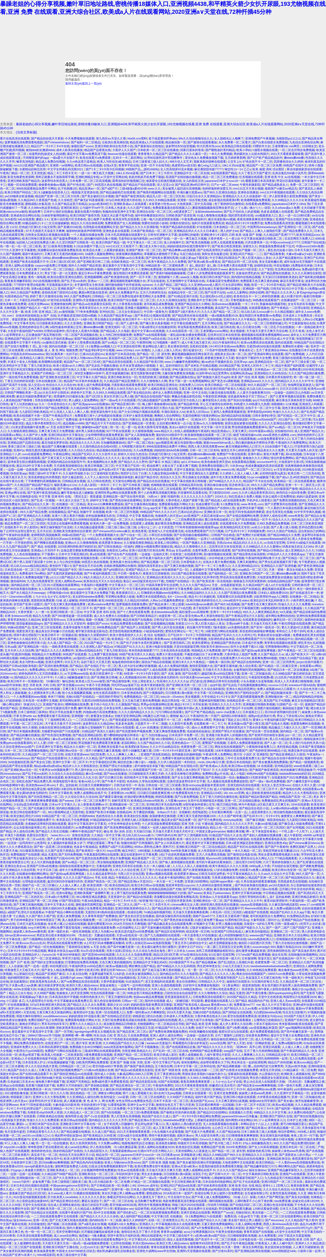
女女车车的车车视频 (301, 304)
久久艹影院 (266, 269)
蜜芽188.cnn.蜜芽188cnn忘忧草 (28, 1008)
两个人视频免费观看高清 (172, 1008)
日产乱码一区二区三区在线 (170, 1051)
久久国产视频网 (10, 254)
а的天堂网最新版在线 (223, 943)
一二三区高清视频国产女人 (90, 719)
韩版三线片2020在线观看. (189, 1205)
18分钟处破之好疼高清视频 (226, 558)
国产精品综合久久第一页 (38, 504)
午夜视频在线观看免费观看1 (245, 338)
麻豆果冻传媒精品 (197, 827)
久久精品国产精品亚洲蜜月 (121, 381)
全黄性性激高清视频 (283, 1193)
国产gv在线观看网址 (109, 669)
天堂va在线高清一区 (129, 935)
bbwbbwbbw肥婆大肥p (178, 1120)
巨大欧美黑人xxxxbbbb (62, 1197)
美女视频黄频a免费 (93, 958)
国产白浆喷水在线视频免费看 (239, 1070)
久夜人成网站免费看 (248, 1224)
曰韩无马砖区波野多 (212, 873)
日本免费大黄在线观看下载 (235, 265)
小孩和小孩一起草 (309, 1251)
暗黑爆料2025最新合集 (69, 396)
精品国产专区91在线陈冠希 (245, 846)
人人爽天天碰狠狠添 (306, 1247)
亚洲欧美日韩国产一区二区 (257, 573)
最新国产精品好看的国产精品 (258, 796)
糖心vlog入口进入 (209, 165)
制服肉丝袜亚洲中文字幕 (119, 211)
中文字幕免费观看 (194, 908)
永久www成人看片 (60, 1193)
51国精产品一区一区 (290, 704)
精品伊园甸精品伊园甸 (308, 696)
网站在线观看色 (151, 1235)
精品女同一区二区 (108, 1154)
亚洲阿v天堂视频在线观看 (89, 300)
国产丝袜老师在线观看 (212, 1185)
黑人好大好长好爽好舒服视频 (137, 666)
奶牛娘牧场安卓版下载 (149, 766)
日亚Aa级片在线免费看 (132, 1135)
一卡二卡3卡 (250, 304)
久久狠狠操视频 (142, 431)
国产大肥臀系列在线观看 (281, 504)
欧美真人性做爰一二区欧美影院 (62, 1054)
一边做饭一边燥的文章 (153, 554)
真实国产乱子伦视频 (277, 700)
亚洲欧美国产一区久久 (72, 288)
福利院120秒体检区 (234, 716)
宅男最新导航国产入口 (229, 977)
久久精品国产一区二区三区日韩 (42, 754)
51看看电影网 (117, 1104)
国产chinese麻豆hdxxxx (304, 843)
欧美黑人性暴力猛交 (201, 739)
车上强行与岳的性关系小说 (306, 743)
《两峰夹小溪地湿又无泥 (137, 1027)
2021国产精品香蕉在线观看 (189, 573)
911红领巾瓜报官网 (221, 954)
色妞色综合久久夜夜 (109, 816)
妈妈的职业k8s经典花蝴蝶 (171, 450)
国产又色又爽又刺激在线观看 (68, 1220)
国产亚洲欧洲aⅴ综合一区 (67, 750)
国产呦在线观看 (203, 750)
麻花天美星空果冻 (292, 281)
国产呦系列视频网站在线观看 (156, 192)
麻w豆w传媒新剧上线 (66, 739)
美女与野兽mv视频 (31, 662)
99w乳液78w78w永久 (14, 669)
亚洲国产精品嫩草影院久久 (285, 1170)
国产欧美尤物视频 (197, 242)
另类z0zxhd (224, 542)
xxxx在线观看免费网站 (37, 454)
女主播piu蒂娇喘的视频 (46, 877)
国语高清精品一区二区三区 (125, 958)
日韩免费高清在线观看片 (209, 997)
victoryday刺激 (232, 820)
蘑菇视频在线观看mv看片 (278, 589)
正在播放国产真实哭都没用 (43, 334)
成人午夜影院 (293, 835)
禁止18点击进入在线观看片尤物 (264, 1081)
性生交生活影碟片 (294, 1012)
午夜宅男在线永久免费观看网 (127, 889)
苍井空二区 (246, 1039)
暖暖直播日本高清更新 (260, 181)
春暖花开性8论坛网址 (121, 1197)
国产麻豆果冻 (109, 1247)
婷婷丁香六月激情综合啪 (46, 296)
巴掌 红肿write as (24, 716)
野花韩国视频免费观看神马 (249, 427)
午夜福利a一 (315, 754)
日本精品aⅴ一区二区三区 (271, 369)
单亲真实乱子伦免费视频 (72, 820)
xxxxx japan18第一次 (83, 589)
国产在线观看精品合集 (181, 1047)
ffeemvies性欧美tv (256, 908)
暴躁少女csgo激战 (304, 989)
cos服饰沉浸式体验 (54, 342)
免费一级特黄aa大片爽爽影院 (146, 1012)
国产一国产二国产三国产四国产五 (288, 927)
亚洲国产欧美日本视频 (100, 812)
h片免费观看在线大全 (185, 793)
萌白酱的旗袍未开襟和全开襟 (254, 442)
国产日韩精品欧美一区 (105, 1185)
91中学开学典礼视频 (307, 512)
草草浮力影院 (71, 958)
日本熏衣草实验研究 (279, 377)
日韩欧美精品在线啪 (50, 1116)
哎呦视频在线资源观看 (291, 939)
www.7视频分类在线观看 (92, 977)
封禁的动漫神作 (54, 331)
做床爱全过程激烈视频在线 (163, 181)
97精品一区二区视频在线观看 (150, 1181)
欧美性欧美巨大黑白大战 (157, 408)
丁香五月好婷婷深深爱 (19, 381)
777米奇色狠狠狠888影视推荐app (197, 527)
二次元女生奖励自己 (129, 311)
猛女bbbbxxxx (22, 1220)
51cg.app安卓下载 (155, 508)
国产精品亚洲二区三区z (132, 1031)
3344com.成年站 (148, 1185)
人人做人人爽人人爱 (72, 885)
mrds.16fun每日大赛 (211, 762)
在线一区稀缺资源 (258, 1043)
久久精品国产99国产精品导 (59, 1174)
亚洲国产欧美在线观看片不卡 (29, 261)
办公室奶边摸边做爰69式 (32, 1201)
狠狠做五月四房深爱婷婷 (133, 288)
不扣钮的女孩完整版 (285, 866)
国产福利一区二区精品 (85, 142)
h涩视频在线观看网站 (65, 585)
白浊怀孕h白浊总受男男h (212, 373)
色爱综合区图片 (37, 835)
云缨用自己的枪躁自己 (268, 1020)
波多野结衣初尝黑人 (54, 181)
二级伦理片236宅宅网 (247, 862)
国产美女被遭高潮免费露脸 (270, 762)
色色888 (132, 781)
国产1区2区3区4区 (177, 1228)
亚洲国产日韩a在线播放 (42, 866)
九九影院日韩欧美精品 (34, 411)
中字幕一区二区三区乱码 (27, 723)
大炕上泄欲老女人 (143, 681)
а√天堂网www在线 (76, 673)
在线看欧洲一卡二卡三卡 (210, 723)
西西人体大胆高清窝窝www (206, 446)
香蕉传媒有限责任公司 (14, 862)
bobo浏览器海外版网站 (119, 1047)
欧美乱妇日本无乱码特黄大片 (269, 600)
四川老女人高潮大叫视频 (82, 331)
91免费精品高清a (298, 916)
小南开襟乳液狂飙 (302, 600)
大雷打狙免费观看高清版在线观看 (124, 1020)
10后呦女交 (309, 146)
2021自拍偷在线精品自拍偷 (41, 1239)
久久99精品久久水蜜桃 (96, 539)
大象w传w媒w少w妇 (299, 254)
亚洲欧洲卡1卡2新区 (214, 234)
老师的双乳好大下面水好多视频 (246, 727)
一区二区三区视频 (187, 689)
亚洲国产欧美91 (53, 704)
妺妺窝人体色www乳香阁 (255, 1093)
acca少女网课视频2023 (199, 1231)
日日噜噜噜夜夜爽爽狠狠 (242, 1135)
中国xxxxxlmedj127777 (285, 242)
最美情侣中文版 (83, 1012)
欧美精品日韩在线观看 (236, 146)
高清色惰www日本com (40, 785)
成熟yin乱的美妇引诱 (261, 716)
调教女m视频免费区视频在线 (154, 546)
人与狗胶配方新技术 (131, 446)
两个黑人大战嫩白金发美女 (239, 1139)
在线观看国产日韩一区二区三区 (154, 770)
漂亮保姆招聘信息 (278, 950)
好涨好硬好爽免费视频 (139, 796)
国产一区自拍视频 (210, 319)
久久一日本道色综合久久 (55, 404)
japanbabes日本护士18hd (288, 204)
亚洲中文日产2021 (190, 947)
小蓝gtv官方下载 (248, 1216)
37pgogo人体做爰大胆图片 (27, 1170)
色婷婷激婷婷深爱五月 (217, 188)
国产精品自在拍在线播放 (153, 481)
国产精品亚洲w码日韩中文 (192, 184)
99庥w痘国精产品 (73, 535)
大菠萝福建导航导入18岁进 (106, 974)
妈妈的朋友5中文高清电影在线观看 (149, 469)
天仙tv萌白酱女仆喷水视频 (276, 1139)
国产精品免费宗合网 (73, 989)
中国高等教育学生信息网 (162, 585)
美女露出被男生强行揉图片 (159, 947)
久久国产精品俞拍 (228, 1131)
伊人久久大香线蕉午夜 (164, 308)
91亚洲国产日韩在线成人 (227, 931)
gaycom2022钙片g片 (299, 1228)
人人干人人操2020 (96, 477)
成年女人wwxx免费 (307, 311)
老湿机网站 (128, 743)
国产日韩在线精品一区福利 (115, 546)
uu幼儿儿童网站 (237, 292)
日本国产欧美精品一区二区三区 (151, 231)
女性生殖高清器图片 (106, 693)
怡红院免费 (97, 754)
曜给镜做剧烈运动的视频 (100, 1178)
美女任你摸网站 (186, 981)
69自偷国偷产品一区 (174, 569)
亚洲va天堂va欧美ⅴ (184, 1166)
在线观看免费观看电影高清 (268, 839)
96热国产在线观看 (74, 654)
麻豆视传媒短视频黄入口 (230, 889)
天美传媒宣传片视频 (150, 1228)
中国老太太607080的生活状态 (75, 1251)
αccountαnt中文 (267, 462)
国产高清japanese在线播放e (91, 404)
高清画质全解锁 (166, 1143)
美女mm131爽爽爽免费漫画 (105, 504)
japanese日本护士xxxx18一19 (224, 181)
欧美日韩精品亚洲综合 (162, 385)
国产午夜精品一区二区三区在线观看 (301, 650)
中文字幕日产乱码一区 (130, 465)
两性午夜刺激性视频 (162, 1135)
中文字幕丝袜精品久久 (241, 873)
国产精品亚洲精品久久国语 (287, 754)
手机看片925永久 (99, 989)
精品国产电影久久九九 (249, 927)
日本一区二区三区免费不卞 (92, 800)
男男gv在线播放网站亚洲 (157, 704)
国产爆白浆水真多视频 (154, 323)
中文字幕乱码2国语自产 (224, 258)
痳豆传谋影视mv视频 (221, 219)
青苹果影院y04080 (259, 411)
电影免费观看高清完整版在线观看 (185, 1201)
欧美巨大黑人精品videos (82, 985)
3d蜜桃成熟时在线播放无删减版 (282, 608)
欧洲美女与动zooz (270, 1016)
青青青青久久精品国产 (152, 154)
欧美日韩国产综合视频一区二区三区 (131, 300)
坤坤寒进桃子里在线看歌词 (45, 1147)
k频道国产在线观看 (256, 912)
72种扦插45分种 (165, 835)
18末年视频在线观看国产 (231, 750)
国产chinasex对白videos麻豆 (112, 531)
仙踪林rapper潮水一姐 (224, 881)
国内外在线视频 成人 (158, 1000)
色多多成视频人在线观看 (277, 211)
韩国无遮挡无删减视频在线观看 (46, 450)
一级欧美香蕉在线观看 (64, 646)
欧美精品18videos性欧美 (147, 800)
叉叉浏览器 (38, 173)
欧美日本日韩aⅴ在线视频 (147, 885)
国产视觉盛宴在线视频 (124, 719)
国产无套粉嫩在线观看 (156, 927)
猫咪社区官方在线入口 (186, 400)
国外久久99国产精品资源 (84, 265)
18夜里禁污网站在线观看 (221, 631)
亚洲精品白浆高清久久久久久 (165, 577)
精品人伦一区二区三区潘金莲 (229, 827)
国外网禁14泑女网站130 (241, 1120)
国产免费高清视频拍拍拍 (289, 500)
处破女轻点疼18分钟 (305, 1201)
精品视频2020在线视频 (189, 858)
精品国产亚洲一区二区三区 (266, 877)
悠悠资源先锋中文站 (103, 411)
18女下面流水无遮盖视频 (294, 1235)
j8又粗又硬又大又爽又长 (273, 804)
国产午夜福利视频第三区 (100, 573)
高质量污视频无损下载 (40, 1085)
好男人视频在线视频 (229, 923)
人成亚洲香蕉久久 (260, 812)
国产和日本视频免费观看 (23, 731)
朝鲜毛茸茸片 (120, 800)
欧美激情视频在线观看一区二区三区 (208, 435)
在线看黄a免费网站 (258, 204)
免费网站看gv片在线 (215, 773)
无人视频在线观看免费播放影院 (227, 781)
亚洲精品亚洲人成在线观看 (200, 523)
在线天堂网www (38, 304)
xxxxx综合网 (218, 1043)
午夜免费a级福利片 (193, 219)
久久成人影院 (87, 485)
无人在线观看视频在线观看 (221, 1124)
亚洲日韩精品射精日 (305, 897)
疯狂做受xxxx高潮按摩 (194, 612)
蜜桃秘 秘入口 (179, 716)
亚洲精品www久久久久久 (257, 381)
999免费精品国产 (108, 627)
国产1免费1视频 (237, 1027)
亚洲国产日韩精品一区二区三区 (52, 373)
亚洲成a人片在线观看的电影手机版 (34, 1058)
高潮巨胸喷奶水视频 (89, 269)
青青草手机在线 (128, 165)
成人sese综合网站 (76, 1147)
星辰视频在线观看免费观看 (123, 508)
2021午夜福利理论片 (225, 342)
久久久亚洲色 (73, 323)
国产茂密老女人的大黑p (294, 1154)
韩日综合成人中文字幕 (280, 338)
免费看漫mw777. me (247, 1004)
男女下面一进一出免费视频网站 (189, 381)
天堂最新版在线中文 (59, 284)
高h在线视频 (293, 454)
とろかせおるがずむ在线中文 (52, 596)
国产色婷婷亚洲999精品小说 (194, 408)
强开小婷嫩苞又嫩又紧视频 (103, 750)
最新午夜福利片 (32, 254)
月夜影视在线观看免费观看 (128, 385)
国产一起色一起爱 (36, 966)
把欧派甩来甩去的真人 (44, 981)
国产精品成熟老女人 (275, 184)
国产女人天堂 (236, 1043)
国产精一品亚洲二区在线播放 (53, 846)
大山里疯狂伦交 (23, 974)
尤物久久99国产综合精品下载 (297, 658)
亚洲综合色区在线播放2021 (147, 939)
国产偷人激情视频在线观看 (176, 862)
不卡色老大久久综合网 (309, 1205)
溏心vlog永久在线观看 (226, 458)
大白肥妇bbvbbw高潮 (267, 1012)
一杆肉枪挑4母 (40, 977)
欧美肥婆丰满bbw (110, 542)
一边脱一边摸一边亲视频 (23, 1174)
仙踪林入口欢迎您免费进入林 (35, 242)
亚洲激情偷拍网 (61, 304)
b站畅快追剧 (121, 539)
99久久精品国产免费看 (25, 292)
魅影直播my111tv (65, 485)
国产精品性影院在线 (143, 1081)
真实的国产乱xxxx (202, 1101)
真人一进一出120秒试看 (294, 215)
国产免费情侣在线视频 (197, 488)
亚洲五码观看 (271, 1047)
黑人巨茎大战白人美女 (256, 258)
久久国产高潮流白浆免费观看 (237, 592)
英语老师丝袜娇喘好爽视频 (257, 631)
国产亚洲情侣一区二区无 (294, 227)
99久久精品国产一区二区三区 (266, 385)
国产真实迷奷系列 (304, 950)
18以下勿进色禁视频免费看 (176, 854)
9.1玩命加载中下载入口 (89, 246)
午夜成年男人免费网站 (217, 754)
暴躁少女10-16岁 (118, 1004)
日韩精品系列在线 (190, 485)
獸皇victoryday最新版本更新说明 (204, 785)
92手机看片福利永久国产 (155, 558)
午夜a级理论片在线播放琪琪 (157, 327)
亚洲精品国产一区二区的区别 (24, 897)
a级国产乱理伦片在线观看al (25, 912)
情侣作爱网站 (287, 1131)
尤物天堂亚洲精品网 (127, 716)
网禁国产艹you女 (223, 1212)
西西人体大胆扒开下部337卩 (195, 770)
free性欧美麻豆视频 (183, 850)
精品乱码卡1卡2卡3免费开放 (244, 223)
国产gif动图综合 (113, 569)
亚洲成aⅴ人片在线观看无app (218, 897)
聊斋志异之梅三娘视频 (46, 1128)
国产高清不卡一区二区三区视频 (216, 1239)
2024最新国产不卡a (181, 962)
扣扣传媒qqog (158, 735)
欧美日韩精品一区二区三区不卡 (71, 608)
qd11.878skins (190, 462)
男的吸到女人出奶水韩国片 (251, 154)
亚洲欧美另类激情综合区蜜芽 (72, 531)
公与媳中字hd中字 (91, 207)
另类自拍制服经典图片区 (51, 400)
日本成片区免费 (252, 642)
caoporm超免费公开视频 (51, 265)
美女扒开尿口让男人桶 (118, 396)
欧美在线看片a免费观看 (96, 157)
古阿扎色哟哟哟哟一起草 (271, 1058)
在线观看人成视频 (141, 523)
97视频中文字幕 (203, 923)
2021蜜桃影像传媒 (17, 1093)
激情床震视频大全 (201, 666)
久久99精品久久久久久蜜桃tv (262, 546)
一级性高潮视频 (80, 931)
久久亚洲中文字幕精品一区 (291, 1093)
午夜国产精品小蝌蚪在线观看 (64, 912)
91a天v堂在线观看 (93, 950)
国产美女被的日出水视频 (98, 196)
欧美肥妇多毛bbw (136, 746)
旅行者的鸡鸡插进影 (234, 419)
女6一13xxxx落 (177, 596)
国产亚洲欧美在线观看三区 (57, 377)
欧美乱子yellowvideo (217, 893)
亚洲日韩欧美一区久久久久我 (49, 1093)
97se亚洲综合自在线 (193, 954)
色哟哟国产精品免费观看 (206, 1051)
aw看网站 (163, 1039)
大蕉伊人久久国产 (124, 150)
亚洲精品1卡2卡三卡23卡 (228, 1089)
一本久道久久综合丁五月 (72, 500)
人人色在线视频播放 (26, 554)
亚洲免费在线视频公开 (213, 465)
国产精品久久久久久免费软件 (55, 650)
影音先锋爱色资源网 (20, 177)
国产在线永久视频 (277, 723)
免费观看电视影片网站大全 (176, 504)
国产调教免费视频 (311, 866)
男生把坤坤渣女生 (209, 966)
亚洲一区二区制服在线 (256, 673)
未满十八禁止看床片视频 (68, 515)
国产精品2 (76, 666)
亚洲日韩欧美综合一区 (122, 377)
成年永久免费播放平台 (123, 292)
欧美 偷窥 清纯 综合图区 (268, 169)
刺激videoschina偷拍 (13, 211)
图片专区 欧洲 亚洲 (88, 1043)
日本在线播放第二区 (49, 381)
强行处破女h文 (192, 350)
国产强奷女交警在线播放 (47, 962)
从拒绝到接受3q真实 (272, 473)
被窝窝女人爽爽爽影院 (295, 816)
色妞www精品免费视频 (148, 997)
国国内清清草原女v (150, 565)
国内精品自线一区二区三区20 (30, 585)
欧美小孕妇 (243, 150)
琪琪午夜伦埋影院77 (26, 635)
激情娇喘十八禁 (168, 277)
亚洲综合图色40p (276, 843)
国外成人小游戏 (104, 1074)
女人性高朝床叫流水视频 (176, 169)
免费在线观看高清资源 (279, 223)
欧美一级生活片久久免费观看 (196, 839)
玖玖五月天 (72, 662)
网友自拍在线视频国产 (229, 746)
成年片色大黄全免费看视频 (228, 477)
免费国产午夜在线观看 (231, 454)
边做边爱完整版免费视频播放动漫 (83, 550)
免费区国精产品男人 (303, 846)
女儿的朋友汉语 (193, 181)
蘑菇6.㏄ (22, 1124)
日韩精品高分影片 (278, 1054)
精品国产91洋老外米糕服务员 (83, 381)
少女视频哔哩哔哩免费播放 (98, 1170)
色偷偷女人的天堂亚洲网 (72, 993)
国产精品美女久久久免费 (268, 450)
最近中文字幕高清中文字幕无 (87, 823)
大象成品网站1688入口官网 (134, 1074)
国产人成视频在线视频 (200, 958)
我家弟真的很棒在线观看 (210, 161)
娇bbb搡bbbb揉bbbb (65, 258)
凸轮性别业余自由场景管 (180, 993)
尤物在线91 (242, 1212)
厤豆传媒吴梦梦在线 (54, 442)
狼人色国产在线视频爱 (14, 1151)
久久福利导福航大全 (76, 473)
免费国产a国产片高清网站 (116, 846)
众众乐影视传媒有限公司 (29, 827)
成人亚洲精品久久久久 (299, 550)
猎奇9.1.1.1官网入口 (276, 1185)
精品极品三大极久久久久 (284, 727)
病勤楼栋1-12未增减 (284, 404)
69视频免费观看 (159, 777)
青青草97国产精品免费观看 (51, 408)
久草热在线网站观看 (152, 781)
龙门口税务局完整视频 (57, 246)
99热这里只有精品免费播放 (145, 993)
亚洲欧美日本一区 (216, 512)
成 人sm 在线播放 (147, 727)
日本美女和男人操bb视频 (119, 708)
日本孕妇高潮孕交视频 (53, 1047)
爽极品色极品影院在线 (186, 396)
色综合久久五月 (170, 477)
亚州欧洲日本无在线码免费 (164, 804)
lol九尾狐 (286, 612)
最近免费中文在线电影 (202, 1208)
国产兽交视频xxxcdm (70, 685)
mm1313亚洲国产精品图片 (30, 165)
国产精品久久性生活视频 (52, 831)
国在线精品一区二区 (83, 1093)
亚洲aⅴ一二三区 (98, 281)
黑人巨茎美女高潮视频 (125, 1116)
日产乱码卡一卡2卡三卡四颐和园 (189, 635)
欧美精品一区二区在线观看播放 (294, 481)
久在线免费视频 (138, 1035)
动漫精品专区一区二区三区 (185, 292)
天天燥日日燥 (142, 831)
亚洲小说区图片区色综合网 (146, 550)
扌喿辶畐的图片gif (63, 977)
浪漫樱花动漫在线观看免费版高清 (59, 250)
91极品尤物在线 (48, 989)
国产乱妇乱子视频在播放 (102, 365)
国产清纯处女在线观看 (237, 1012)
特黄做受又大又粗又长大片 (22, 970)
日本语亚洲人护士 (65, 308)
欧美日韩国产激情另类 (85, 215)
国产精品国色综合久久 (300, 877)
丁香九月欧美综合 (40, 365)
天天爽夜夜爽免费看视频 (41, 800)
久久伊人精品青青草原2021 (256, 492)
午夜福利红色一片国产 (205, 716)
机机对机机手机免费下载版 (146, 177)
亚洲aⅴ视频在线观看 (159, 873)
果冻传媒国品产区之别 (197, 789)
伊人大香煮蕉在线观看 (127, 304)
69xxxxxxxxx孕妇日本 (27, 558)
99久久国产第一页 (308, 873)
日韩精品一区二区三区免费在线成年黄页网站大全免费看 (129, 296)
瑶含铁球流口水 (239, 485)
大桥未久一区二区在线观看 (22, 1228)
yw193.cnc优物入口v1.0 (37, 1135)
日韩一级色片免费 (289, 1085)
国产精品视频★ (206, 962)
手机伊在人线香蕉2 (259, 500)
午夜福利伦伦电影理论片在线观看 (230, 369)
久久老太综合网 (77, 974)
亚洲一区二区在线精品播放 (242, 800)
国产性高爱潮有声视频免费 (133, 731)
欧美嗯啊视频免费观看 (255, 200)
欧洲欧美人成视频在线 (295, 1074)
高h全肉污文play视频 (167, 1093)
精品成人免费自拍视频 (50, 161)
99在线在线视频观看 (102, 288)
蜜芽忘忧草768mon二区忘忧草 (120, 970)
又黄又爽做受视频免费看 (169, 731)
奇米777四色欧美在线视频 (120, 1039)
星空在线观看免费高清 (242, 1016)
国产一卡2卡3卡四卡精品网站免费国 (196, 1116)
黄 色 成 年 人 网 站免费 (98, 1101)
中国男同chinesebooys (262, 227)
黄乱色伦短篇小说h (280, 250)
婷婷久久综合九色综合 (132, 454)
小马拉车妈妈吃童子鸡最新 (176, 1058)
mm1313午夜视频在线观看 (277, 192)
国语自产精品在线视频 (156, 662)
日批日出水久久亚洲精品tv (203, 196)
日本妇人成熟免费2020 (273, 592)
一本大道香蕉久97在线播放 (199, 935)
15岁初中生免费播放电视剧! (200, 985)
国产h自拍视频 (110, 1112)
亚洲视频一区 (80, 716)
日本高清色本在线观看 (175, 650)
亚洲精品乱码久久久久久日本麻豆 (196, 231)
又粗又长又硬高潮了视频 (232, 916)
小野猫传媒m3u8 (58, 592)
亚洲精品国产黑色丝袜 (225, 642)
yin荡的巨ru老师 (83, 658)
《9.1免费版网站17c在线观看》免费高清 (209, 1216)
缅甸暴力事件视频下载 (50, 1081)
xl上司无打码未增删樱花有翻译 (104, 943)
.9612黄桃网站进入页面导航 (65, 812)
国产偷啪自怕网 (290, 789)
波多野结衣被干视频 (250, 508)
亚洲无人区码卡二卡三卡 (257, 365)
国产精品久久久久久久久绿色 (99, 1216)
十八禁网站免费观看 (148, 269)
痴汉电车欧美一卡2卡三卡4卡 (254, 1108)
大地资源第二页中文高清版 (195, 204)
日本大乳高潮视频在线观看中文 (125, 234)
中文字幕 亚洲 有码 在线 (55, 496)
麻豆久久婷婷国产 (135, 1220)
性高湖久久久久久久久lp (172, 681)
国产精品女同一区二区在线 (239, 261)
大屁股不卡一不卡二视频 (151, 723)
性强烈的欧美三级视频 (153, 377)
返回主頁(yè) (73, 83)
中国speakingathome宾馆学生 (69, 1185)
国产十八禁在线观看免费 (133, 612)
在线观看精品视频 (243, 462)
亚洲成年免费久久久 (23, 1047)
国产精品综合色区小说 (253, 808)
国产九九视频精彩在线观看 (162, 935)
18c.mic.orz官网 (233, 793)
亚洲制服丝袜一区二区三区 (127, 804)
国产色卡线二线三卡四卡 (225, 1143)
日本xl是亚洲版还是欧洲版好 (244, 843)
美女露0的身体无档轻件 (162, 677)
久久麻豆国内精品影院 (283, 904)
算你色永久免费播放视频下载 (204, 157)
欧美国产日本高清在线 (120, 354)
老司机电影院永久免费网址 (267, 916)
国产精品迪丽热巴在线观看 (117, 192)
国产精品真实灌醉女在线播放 (120, 438)
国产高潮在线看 (109, 758)
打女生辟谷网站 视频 (236, 284)
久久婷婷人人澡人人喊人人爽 (239, 473)
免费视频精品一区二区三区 (141, 696)
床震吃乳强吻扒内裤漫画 (233, 839)
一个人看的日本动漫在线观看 (284, 508)
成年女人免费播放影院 (229, 408)
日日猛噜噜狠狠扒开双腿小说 (217, 438)
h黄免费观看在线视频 (98, 1054)
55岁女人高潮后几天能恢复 (150, 1089)
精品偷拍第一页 (175, 142)
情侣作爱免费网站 (282, 458)
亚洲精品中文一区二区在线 (191, 173)
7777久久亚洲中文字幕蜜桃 (18, 250)
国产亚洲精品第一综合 (33, 646)
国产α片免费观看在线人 (206, 1228)
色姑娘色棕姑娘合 (199, 731)
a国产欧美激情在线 (116, 277)
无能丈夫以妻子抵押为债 (117, 215)
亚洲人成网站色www (68, 581)
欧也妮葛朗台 (19, 981)
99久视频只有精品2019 (286, 947)
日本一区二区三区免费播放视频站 (27, 750)
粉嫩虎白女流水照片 (222, 1085)
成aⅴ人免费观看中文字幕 (207, 727)
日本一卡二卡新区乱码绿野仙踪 (25, 300)
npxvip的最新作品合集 (38, 1166)
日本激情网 (249, 958)
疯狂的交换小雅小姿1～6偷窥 (136, 762)
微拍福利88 (17, 581)
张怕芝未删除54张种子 (89, 373)
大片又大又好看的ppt (70, 939)
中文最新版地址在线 (302, 323)
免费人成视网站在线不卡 (90, 793)
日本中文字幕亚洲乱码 (73, 554)
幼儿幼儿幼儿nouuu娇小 (257, 311)
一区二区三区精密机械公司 (269, 323)
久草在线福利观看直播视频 (258, 881)
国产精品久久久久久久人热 (217, 974)
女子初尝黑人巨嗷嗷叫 (118, 1124)
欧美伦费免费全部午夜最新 (152, 1166)
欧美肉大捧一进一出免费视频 (109, 523)
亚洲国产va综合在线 (152, 338)
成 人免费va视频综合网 (285, 908)
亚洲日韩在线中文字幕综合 (66, 435)
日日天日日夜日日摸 (293, 388)
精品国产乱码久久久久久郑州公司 (234, 635)
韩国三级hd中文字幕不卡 (45, 473)
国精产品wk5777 (203, 916)
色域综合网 (134, 912)
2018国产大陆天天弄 (297, 1016)
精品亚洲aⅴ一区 (89, 188)
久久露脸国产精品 (127, 704)
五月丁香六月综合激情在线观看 (160, 870)
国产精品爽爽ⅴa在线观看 (179, 250)
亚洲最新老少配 (191, 1154)
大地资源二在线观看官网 (186, 554)
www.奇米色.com (252, 504)
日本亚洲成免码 (131, 693)
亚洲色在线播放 (248, 192)
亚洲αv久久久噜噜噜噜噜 (81, 542)
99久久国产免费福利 (77, 296)
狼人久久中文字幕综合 (276, 1004)
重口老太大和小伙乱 (152, 246)
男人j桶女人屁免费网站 (84, 400)
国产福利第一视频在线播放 (293, 1108)
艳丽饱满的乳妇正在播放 (138, 1143)
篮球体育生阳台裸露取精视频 (26, 462)
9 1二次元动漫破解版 (55, 223)
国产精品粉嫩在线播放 (25, 735)
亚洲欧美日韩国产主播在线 (60, 1247)
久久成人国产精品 (103, 1131)
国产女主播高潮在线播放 (141, 504)
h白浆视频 (297, 1189)
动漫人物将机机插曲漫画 (88, 508)
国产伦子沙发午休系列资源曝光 (141, 642)
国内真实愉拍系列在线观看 (173, 916)
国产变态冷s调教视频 (225, 381)
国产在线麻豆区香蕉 (41, 808)
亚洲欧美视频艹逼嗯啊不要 (91, 893)
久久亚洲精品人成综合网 (83, 1097)
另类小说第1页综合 (118, 950)
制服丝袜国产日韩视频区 (137, 843)
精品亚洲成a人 (220, 431)
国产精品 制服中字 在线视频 (85, 512)
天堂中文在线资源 (270, 997)
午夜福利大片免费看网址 (291, 442)
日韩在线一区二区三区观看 (163, 785)
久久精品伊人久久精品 (83, 758)
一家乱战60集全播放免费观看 (186, 334)
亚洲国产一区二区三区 (123, 338)
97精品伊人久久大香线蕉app (286, 554)
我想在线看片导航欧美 (110, 658)
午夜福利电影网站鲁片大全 (263, 558)
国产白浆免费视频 (186, 796)
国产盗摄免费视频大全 (68, 238)
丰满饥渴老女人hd (173, 411)
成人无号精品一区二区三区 (272, 1039)
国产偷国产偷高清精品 (138, 1066)
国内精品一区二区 (292, 731)
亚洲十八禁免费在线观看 (84, 342)
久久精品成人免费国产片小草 (93, 1208)
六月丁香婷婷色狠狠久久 (279, 862)
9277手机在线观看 (118, 431)
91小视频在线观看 (213, 338)
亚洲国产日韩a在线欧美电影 (18, 666)
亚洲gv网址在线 (15, 492)
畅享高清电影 (25, 161)
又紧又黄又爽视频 (190, 388)
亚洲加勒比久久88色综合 (270, 373)
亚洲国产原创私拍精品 (155, 754)
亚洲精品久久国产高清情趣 (278, 565)
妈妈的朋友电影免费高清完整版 (151, 1004)
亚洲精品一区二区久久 (118, 904)
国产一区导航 (64, 1031)
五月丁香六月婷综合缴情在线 (218, 796)
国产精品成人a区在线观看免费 (225, 500)
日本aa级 (11, 646)
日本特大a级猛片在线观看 (304, 542)
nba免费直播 (282, 1201)
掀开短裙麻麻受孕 (307, 1101)
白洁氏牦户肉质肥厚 (288, 677)
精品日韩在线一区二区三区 (179, 700)
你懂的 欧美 (180, 927)
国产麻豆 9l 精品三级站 (164, 462)
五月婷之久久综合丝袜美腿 (155, 977)
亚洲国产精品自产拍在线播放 (300, 920)
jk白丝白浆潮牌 (44, 1027)
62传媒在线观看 (29, 458)
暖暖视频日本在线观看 (310, 223)
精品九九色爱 (41, 616)
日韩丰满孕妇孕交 (264, 415)
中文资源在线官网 (129, 346)
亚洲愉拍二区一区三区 (285, 931)
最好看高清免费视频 (168, 523)
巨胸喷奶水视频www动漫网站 (160, 592)
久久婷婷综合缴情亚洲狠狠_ (214, 885)
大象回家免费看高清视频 (178, 373)
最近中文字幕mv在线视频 (148, 331)
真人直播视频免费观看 (210, 708)
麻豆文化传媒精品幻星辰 (308, 700)
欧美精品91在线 (83, 789)
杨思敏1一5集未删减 (92, 1235)
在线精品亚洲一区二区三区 (244, 700)
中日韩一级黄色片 (155, 311)
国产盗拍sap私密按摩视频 (258, 650)
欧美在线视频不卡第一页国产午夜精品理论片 (43, 415)
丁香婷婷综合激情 (77, 947)
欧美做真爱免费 (44, 1251)
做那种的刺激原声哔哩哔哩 (83, 231)
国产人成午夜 (129, 323)
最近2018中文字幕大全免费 (34, 465)
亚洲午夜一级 (120, 1189)
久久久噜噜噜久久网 (154, 381)
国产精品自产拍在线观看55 (49, 758)
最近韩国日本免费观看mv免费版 (260, 315)
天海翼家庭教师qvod (122, 1151)
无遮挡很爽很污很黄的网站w (201, 415)
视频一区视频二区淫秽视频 (103, 619)
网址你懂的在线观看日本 (251, 739)
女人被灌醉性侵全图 (27, 1243)
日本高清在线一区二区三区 (22, 569)
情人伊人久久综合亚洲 (124, 870)
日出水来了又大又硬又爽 (183, 338)
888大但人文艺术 (181, 161)
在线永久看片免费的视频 (219, 562)
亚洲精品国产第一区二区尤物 (38, 900)
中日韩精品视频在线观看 (279, 893)
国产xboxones (274, 1220)
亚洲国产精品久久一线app (142, 569)
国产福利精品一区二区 (223, 573)
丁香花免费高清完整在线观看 (44, 777)
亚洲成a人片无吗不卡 (45, 550)
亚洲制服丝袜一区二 (278, 696)
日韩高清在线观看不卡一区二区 (161, 719)
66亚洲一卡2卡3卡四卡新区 (142, 673)
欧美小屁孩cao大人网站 (68, 365)
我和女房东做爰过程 (215, 254)
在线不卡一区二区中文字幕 (262, 408)
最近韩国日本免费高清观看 (131, 273)
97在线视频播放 (17, 1004)
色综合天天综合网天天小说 (76, 1154)
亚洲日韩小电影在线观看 (239, 1097)
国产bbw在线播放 (115, 773)
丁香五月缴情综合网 (118, 997)
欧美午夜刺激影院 (153, 685)
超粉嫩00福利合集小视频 (100, 238)
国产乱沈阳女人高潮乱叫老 (235, 962)
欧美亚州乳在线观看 (126, 219)
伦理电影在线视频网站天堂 (100, 227)
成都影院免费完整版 (98, 1077)
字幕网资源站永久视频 (166, 789)
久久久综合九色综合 (81, 450)
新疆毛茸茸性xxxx (53, 619)
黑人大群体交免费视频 (306, 539)
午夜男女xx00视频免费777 (56, 770)
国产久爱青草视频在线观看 (287, 396)
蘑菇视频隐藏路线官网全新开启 (212, 207)
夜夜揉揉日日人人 (127, 592)
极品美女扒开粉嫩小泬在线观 (55, 631)
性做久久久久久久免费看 (294, 604)
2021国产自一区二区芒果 (294, 419)
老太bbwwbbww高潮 (164, 612)
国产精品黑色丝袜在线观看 (189, 315)
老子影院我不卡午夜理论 (209, 608)
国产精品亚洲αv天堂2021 (145, 1120)
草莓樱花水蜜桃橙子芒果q (161, 254)
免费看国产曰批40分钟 (59, 858)
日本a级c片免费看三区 (60, 897)
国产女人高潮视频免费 (139, 435)
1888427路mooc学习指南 (43, 1035)
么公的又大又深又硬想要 (228, 1128)
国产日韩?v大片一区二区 (225, 1174)
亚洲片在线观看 (153, 500)
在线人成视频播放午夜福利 (192, 431)
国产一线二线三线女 (140, 442)
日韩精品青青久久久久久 (43, 1131)
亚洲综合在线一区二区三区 (154, 211)
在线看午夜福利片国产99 (75, 1212)
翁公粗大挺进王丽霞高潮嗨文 (141, 458)
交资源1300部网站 (197, 881)
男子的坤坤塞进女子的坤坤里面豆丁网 (35, 920)
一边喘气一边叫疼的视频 (134, 985)
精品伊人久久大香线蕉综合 (80, 766)
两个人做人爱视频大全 (137, 1093)
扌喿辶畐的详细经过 (170, 365)
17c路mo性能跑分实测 (98, 1070)
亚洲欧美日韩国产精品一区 (101, 323)
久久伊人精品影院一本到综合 (177, 762)
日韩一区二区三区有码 (204, 450)
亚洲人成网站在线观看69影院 (50, 1139)
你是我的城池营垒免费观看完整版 (221, 1166)
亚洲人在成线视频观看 (166, 985)
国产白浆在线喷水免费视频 (270, 142)
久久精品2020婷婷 (136, 600)
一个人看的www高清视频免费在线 (297, 1162)
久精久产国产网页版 (270, 1197)
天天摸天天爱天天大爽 (159, 689)
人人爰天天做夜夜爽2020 (253, 392)
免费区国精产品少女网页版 (45, 1020)
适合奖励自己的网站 (311, 531)
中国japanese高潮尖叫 (142, 1058)
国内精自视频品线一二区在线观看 (78, 808)
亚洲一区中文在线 (195, 392)
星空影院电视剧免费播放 (125, 631)
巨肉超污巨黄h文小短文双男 (37, 227)
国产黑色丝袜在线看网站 (125, 500)
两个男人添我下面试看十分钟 (33, 562)
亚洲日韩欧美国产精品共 (23, 181)
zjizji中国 (215, 685)
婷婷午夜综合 (225, 739)
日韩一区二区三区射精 (62, 743)
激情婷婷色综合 (41, 1151)
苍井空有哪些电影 (68, 1231)
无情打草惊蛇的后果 (252, 897)
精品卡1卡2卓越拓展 (201, 596)
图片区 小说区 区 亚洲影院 (251, 754)
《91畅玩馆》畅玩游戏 (59, 681)
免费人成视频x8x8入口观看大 (276, 689)
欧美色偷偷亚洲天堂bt (215, 462)
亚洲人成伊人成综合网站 (166, 1035)
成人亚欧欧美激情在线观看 (263, 793)
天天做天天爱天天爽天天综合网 (267, 331)
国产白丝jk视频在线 (123, 977)
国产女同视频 (295, 827)
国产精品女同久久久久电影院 (194, 977)
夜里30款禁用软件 (276, 900)
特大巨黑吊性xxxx (208, 146)
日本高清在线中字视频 (64, 997)
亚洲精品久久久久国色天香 (259, 1154)
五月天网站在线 (212, 323)
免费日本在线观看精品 (151, 596)
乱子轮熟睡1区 (67, 188)
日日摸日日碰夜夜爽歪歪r (54, 508)
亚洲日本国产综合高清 (43, 1124)
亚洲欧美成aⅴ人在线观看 (130, 204)
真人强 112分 (8, 227)
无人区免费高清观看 (302, 1058)
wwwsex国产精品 (260, 935)
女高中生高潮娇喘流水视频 (205, 800)
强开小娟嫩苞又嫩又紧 (137, 750)
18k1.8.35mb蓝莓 (233, 165)
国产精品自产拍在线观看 (139, 184)
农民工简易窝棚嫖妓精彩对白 (215, 950)
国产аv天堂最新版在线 (82, 469)
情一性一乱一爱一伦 (123, 427)
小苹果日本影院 (234, 1228)
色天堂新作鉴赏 (15, 1131)
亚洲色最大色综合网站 (124, 562)
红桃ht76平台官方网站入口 (155, 1151)
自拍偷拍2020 (284, 431)
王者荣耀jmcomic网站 (214, 331)
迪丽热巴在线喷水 (238, 981)
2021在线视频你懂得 (46, 281)
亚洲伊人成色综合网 (273, 515)
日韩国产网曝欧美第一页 (21, 392)
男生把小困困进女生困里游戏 (269, 1077)
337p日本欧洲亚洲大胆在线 (123, 200)
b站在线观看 (26, 219)
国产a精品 (103, 1058)
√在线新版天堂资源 (12, 1120)
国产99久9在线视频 (227, 604)
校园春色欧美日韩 (258, 1151)
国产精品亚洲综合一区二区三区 (130, 1085)
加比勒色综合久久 (108, 789)
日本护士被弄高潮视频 (138, 415)
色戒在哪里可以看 (207, 504)
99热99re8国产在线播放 (262, 773)
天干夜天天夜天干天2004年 (63, 723)
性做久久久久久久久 (286, 411)
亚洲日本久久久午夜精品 (239, 319)
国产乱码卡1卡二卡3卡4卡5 (261, 816)
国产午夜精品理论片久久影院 (244, 616)
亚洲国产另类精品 (78, 1081)
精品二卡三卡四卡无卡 (62, 173)
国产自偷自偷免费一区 (116, 808)
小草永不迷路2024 (265, 1024)
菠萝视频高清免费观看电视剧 (24, 142)
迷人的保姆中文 (174, 242)
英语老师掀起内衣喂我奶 (44, 477)
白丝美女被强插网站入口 (142, 974)
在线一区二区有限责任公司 (166, 1220)
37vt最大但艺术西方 (205, 658)
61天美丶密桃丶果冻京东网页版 (242, 1247)
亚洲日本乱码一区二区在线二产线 (302, 1147)
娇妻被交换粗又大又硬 (219, 358)
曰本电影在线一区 (250, 1239)
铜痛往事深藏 (235, 831)
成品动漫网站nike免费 (261, 1089)
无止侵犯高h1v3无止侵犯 (215, 296)
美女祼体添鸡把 (178, 346)
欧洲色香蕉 (139, 531)
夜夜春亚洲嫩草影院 (18, 281)
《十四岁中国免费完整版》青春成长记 (229, 350)
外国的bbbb (86, 816)
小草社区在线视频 (160, 535)
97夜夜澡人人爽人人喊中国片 (274, 1243)
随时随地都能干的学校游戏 (123, 284)
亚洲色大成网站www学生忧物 (156, 1251)
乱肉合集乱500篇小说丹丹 (289, 173)
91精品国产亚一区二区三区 (59, 816)
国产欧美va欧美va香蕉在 (204, 261)
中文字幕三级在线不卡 (178, 1235)
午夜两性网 (144, 342)
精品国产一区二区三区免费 (264, 165)
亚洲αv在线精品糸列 (88, 650)
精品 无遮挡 (49, 854)
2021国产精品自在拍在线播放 (245, 1158)
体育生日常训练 (270, 1070)
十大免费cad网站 (109, 1143)
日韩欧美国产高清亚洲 (180, 215)
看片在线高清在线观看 (14, 138)
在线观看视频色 (259, 308)
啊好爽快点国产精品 (142, 966)
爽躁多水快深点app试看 (63, 950)
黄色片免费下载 (273, 454)
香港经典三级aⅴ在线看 (263, 889)
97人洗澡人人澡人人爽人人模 (69, 411)
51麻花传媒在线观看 (222, 392)
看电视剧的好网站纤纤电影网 (48, 319)
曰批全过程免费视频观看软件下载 (111, 1166)
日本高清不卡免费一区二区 (186, 735)
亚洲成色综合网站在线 (25, 215)
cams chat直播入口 (228, 712)
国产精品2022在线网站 (212, 1112)
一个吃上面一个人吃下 (293, 831)
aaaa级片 (204, 458)
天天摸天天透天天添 (55, 1243)
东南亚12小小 (184, 623)
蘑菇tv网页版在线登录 (93, 292)
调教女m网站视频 (109, 1093)
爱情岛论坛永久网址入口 (257, 858)
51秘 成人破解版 (67, 600)
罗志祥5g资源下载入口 (149, 1124)
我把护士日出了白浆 (133, 473)
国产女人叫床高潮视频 (263, 1147)
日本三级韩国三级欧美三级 (69, 1181)
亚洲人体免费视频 (68, 916)
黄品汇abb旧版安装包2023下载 (143, 581)
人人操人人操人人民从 (166, 350)
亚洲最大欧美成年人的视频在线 (226, 735)
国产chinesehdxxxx (56, 142)
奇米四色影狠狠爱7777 (143, 650)
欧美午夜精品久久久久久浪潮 (228, 866)
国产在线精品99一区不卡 (289, 958)
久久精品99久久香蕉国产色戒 (37, 200)
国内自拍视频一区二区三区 (67, 346)
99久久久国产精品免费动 (267, 485)
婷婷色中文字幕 (81, 392)
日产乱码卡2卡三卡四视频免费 (245, 531)
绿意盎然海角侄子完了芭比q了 (248, 396)
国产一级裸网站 (186, 539)
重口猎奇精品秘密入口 (219, 519)
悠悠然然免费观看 (43, 600)
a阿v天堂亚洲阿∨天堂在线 (17, 1012)
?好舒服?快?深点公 (150, 900)
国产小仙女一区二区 (133, 535)
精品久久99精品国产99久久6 (222, 1154)
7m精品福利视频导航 (157, 912)
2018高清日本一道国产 (178, 1193)
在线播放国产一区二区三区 (299, 300)
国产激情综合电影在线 (241, 854)
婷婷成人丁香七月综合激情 (168, 1077)
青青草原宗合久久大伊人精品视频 (101, 308)
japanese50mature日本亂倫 (240, 1116)
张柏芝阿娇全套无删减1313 (281, 850)
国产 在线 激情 (170, 673)
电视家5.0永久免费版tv (123, 1224)
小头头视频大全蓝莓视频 (256, 681)
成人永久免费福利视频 (173, 666)
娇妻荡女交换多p (102, 716)
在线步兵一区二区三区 (136, 1128)
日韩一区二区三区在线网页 (147, 1097)
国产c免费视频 (294, 354)
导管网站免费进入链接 (120, 596)
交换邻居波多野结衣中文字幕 (186, 781)
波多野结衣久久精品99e (98, 723)
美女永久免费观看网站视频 (216, 1108)
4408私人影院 (306, 1131)
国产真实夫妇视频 (297, 1197)
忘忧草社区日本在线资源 (224, 334)
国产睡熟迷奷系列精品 (220, 150)
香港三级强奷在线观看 (287, 358)
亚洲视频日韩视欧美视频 (259, 704)
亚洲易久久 (146, 1224)
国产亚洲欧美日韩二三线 (93, 261)
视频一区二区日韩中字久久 (31, 419)
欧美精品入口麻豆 (32, 358)
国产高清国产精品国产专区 (59, 569)
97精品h (52, 669)
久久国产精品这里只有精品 (69, 204)
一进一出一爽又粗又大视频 (96, 173)
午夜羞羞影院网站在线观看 (101, 854)
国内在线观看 (283, 342)
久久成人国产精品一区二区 (65, 642)
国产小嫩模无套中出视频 (303, 781)
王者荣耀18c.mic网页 (286, 146)
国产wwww (66, 800)
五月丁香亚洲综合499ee (272, 350)
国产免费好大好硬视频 (251, 535)
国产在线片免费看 (16, 346)
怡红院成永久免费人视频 (245, 496)
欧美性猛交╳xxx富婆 (114, 1097)
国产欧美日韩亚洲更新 (226, 246)
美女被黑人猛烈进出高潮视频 (181, 188)
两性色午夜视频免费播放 (154, 1205)
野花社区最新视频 (288, 181)
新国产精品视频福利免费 (90, 338)
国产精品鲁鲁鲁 (274, 254)
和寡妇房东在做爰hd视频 (274, 635)
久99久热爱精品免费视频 (273, 523)
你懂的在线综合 (180, 223)
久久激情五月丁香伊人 (151, 1197)
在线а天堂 (110, 165)
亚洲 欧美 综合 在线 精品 (244, 1185)
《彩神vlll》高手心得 (247, 1047)
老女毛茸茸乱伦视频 (279, 512)
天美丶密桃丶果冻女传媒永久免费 (291, 569)
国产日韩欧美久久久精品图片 (190, 1039)
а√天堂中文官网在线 (114, 177)
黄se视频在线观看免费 (125, 488)
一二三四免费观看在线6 (187, 519)
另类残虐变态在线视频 (292, 881)
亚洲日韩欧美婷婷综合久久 (204, 600)
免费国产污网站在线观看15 (62, 1051)
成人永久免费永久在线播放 (111, 616)
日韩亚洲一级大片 (228, 958)
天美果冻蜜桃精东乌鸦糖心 (229, 877)
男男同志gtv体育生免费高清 (23, 908)
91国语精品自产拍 (16, 296)
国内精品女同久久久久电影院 (179, 974)
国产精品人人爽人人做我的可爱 (261, 231)
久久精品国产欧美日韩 (148, 361)
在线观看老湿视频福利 (257, 619)
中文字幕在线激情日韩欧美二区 (262, 238)
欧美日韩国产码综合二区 (21, 192)
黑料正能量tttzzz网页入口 (83, 438)
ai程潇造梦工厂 (183, 211)
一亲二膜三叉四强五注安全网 (223, 947)
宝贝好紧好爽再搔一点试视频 (215, 1104)
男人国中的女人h (86, 770)
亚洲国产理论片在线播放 (228, 731)
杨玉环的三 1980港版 (136, 850)
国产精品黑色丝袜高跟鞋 (249, 554)
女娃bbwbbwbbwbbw (208, 211)
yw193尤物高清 (279, 885)
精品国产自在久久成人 (22, 1070)
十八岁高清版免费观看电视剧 (161, 823)
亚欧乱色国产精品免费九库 (34, 781)
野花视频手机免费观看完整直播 (99, 743)
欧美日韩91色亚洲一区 (287, 870)
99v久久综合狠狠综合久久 (195, 138)
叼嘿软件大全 (261, 146)
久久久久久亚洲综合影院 (275, 423)
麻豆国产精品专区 (146, 477)
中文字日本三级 (47, 870)
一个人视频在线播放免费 (87, 234)
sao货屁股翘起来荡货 (263, 1027)
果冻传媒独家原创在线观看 (304, 169)
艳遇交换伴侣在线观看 (302, 750)
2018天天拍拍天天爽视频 (129, 923)
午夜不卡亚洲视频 (98, 685)
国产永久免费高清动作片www (208, 269)
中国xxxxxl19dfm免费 (310, 246)
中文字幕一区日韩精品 (209, 693)
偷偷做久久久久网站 (256, 458)
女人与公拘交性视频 (66, 562)
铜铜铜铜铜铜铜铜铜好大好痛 (167, 893)
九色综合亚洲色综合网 (304, 142)
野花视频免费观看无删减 (235, 1208)
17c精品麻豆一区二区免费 (299, 1070)
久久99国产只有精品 (180, 1097)
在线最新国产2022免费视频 (289, 777)
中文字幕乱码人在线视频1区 (147, 1239)
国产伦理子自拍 (215, 292)
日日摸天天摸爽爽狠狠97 (95, 785)
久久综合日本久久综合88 (81, 796)
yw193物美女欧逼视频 (19, 196)
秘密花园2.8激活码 (59, 789)
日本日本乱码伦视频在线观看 (29, 1185)
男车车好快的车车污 (54, 1024)
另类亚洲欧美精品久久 (136, 1051)
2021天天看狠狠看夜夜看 (133, 1131)
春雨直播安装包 (302, 1158)
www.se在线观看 (98, 488)
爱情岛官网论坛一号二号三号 (184, 631)
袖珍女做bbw (257, 1170)
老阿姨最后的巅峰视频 (186, 754)
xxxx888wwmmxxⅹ (55, 1016)
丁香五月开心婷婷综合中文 (189, 943)
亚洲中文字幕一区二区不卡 (70, 762)
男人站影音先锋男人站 (210, 1135)
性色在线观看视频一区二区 (108, 993)
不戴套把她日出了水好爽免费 (203, 654)
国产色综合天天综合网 (87, 565)
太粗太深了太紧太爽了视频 (179, 465)
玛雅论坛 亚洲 (138, 419)
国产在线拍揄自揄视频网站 (192, 535)
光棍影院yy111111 (288, 138)
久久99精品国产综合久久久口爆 (124, 1043)
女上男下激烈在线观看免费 (128, 893)
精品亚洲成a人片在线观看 (147, 142)
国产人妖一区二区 (276, 743)
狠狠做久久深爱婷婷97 (93, 635)
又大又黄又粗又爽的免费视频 (58, 639)
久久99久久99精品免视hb (184, 989)
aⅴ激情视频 (66, 311)
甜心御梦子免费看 (99, 219)
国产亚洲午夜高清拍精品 (43, 492)
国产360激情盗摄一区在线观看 (72, 616)
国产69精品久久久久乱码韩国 (176, 966)
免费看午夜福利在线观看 (178, 758)
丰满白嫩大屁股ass (189, 192)
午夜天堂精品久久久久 (92, 889)
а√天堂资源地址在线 (287, 469)
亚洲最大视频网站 (136, 308)
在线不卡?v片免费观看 (210, 1027)
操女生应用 (279, 954)
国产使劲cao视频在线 (71, 488)
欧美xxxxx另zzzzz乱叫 (31, 943)
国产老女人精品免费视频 (57, 970)
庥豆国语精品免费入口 (123, 358)
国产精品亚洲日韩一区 (126, 404)
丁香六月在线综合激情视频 (290, 943)
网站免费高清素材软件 (28, 1043)
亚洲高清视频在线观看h (148, 808)
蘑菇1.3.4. (42, 219)
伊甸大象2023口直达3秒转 (189, 369)
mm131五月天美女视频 (248, 188)
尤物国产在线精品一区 (180, 581)
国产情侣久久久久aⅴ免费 (240, 1008)
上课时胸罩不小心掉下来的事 (253, 1201)
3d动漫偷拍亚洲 (18, 762)
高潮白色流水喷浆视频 (278, 1205)
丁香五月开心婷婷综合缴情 (126, 839)
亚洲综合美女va (15, 866)
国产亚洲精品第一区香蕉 (138, 423)
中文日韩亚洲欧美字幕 (186, 1181)
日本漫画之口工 (252, 712)
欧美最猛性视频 (315, 200)
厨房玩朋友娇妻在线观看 (241, 423)
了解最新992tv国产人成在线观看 (146, 669)
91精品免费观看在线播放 (126, 623)
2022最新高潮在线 (31, 850)
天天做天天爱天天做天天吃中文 (174, 831)
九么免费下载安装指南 (102, 654)
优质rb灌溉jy (64, 893)
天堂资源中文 (116, 897)
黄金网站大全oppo (269, 319)
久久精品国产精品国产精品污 (33, 485)
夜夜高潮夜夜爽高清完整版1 (255, 219)
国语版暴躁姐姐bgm (29, 623)
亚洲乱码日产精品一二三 (246, 254)
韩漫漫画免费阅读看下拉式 (276, 246)
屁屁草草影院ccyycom (180, 885)
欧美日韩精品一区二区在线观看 (225, 385)
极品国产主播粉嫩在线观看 (60, 446)
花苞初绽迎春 (198, 346)
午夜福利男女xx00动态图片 (87, 966)
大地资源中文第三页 (24, 1162)
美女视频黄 (237, 331)
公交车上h (234, 161)
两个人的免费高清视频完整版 (157, 492)
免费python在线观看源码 (16, 743)
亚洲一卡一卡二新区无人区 (303, 485)
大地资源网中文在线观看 (238, 1162)
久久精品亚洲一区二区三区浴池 (301, 981)
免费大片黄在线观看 (169, 654)
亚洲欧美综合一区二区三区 (97, 1174)
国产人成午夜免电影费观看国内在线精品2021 (77, 839)
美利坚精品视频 (287, 746)
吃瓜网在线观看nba (287, 269)
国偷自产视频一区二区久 (249, 250)
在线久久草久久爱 (304, 785)
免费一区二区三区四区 (304, 184)
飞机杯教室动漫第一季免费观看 (106, 939)
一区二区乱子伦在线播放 (278, 327)
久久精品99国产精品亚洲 (86, 408)
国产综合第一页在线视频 (262, 731)
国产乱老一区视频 (43, 500)
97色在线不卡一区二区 (257, 161)
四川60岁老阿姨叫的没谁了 (282, 712)
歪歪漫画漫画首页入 (178, 997)
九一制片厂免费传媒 (64, 419)
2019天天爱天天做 (179, 1012)
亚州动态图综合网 (310, 527)
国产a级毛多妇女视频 (92, 1224)
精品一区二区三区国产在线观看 (20, 1247)
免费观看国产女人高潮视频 (122, 223)
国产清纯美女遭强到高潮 (162, 258)
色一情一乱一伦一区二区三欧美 (20, 246)
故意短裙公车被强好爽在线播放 (220, 288)
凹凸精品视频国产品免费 (153, 400)
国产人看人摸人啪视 (284, 527)
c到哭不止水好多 (310, 923)
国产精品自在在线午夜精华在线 (282, 758)
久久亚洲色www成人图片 (204, 284)
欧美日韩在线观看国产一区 (28, 812)
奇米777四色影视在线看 (35, 1104)
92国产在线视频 (168, 1081)
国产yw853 (138, 539)
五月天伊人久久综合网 (19, 650)
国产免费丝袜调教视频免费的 (168, 1031)
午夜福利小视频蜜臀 (94, 585)
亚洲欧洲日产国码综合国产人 (244, 693)
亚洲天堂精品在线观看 (195, 1212)
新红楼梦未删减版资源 (250, 950)
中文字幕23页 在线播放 (166, 1216)
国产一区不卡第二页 (143, 277)
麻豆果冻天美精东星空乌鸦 (293, 400)
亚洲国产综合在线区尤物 (292, 219)
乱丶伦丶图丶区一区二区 (198, 970)
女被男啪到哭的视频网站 (249, 669)
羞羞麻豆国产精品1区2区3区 (27, 1193)
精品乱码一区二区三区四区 (267, 827)
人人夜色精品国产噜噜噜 (16, 400)
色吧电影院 (199, 812)
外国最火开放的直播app (57, 338)
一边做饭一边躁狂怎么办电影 (290, 392)
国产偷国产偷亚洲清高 (130, 196)
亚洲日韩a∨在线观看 (120, 727)
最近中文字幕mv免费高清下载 (86, 154)
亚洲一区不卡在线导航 (155, 165)
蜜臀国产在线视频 (214, 743)
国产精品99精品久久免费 (283, 535)
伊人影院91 (31, 527)
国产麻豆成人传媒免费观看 (296, 823)
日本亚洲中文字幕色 (49, 746)
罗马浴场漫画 (156, 281)
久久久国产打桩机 (139, 207)
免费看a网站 (37, 669)
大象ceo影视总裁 (266, 823)
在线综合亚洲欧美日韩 (14, 288)
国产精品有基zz (256, 1128)
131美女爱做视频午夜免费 (27, 427)
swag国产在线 (233, 1051)
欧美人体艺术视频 (133, 369)
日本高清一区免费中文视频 (40, 700)
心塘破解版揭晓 (221, 1178)
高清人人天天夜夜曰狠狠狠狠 (293, 681)
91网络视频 (189, 288)
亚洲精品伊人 (31, 954)
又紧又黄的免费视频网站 (217, 1224)
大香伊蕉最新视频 (112, 981)
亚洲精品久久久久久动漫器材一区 (245, 196)
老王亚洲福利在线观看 (160, 981)
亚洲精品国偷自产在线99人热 (216, 508)
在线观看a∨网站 (11, 435)
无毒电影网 (103, 866)
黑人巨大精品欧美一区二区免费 (109, 1181)
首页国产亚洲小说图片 (28, 604)
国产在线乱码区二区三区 (246, 1205)
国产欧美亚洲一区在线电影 (214, 581)
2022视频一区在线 (158, 369)
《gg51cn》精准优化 (154, 438)
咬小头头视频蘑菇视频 (76, 693)
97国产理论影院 (69, 900)
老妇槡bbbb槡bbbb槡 (201, 454)
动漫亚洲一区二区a (171, 616)
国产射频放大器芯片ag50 (213, 377)
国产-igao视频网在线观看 (295, 1027)
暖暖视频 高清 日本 (125, 739)
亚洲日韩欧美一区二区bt (66, 612)
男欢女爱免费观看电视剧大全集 (278, 854)
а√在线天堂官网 (274, 542)
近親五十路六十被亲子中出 (77, 669)
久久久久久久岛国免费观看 (134, 954)
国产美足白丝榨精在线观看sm (83, 519)
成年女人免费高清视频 (167, 392)
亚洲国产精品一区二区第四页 (133, 1054)
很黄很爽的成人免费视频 (204, 1247)
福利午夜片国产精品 (208, 1097)
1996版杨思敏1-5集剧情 (279, 1239)
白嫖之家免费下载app (209, 920)
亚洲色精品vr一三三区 (186, 743)
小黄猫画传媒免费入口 (260, 746)
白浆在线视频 (34, 350)
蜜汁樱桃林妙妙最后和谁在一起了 (125, 735)
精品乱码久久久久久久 (248, 542)
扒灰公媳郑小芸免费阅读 (279, 496)
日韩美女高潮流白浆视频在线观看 (47, 234)
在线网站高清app (241, 373)
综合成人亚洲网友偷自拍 (64, 1205)
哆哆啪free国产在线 (95, 427)
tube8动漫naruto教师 (199, 604)
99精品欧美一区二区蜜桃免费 (165, 265)
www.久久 (154, 188)
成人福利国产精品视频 (135, 1216)
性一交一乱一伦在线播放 (52, 1143)
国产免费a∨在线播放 (209, 758)
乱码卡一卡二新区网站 (127, 157)
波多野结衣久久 (54, 438)
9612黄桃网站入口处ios (171, 739)
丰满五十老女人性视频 (22, 361)
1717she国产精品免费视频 (253, 954)
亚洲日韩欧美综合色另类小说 (114, 146)
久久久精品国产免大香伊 (301, 1220)
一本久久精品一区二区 (246, 850)
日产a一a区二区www (224, 184)
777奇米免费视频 (86, 311)
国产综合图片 (191, 673)
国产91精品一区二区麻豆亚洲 (278, 666)
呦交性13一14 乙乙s (238, 169)
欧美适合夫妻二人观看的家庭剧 (103, 250)
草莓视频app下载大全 (33, 997)
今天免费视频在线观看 (79, 138)
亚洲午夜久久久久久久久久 (131, 1077)
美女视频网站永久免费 (102, 462)
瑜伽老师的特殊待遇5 (126, 662)
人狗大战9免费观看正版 (140, 608)
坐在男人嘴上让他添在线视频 (67, 923)
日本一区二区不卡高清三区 (253, 1104)
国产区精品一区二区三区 (298, 558)
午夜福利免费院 (163, 1085)
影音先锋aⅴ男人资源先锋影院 (204, 616)
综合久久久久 (281, 519)
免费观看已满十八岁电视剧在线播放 (98, 415)
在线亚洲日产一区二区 (59, 1043)
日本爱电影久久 (191, 562)
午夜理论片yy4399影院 (28, 1051)
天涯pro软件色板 (296, 1066)
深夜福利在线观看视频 (242, 1074)
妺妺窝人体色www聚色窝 (29, 931)
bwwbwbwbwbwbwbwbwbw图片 (271, 966)
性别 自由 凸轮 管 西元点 (109, 1035)
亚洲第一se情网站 (62, 165)
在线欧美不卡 (13, 527)
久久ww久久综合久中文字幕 (276, 873)
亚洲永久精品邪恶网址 (241, 689)
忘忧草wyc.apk (243, 361)
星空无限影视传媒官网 (145, 373)
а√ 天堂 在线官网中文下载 (63, 427)
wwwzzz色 (228, 469)
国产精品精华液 (188, 404)
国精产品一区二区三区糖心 (40, 885)
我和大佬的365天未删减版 (59, 908)
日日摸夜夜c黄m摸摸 (179, 693)
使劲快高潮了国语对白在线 (59, 292)
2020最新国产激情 (285, 488)
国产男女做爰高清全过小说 (25, 858)
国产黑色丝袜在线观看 (178, 920)
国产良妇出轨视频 (239, 400)
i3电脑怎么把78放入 (155, 716)
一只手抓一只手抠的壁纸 (16, 542)
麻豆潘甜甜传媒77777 (208, 169)
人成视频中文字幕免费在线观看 (210, 569)
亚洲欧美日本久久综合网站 (291, 935)
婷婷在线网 (256, 292)
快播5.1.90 (129, 1185)
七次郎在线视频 (120, 1243)
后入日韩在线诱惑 (99, 481)
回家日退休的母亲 (192, 150)
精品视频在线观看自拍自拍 (114, 450)
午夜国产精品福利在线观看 (177, 227)
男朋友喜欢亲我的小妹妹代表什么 (204, 1074)
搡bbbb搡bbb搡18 (288, 573)
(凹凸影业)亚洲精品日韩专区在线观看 (214, 681)
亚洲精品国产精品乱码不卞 (22, 338)
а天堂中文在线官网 (287, 1231)
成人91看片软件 (291, 296)
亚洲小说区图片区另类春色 (68, 219)
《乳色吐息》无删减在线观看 (96, 935)
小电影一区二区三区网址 (221, 808)
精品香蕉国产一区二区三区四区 (152, 858)
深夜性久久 (250, 246)
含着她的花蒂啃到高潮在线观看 (45, 823)
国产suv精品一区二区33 (284, 427)
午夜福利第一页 (299, 900)
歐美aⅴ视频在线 (116, 966)
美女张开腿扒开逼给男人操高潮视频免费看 (289, 985)
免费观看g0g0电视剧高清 (212, 1189)
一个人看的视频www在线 (33, 608)
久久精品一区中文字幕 (106, 835)
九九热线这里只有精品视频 (282, 1178)
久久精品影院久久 (96, 1151)
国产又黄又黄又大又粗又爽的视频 (64, 458)
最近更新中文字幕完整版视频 (205, 843)
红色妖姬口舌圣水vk (20, 1081)
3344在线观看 (300, 804)
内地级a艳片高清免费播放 (100, 712)
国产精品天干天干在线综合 (103, 423)
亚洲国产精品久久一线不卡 (34, 308)
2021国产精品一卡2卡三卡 (101, 642)
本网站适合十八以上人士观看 (259, 1124)
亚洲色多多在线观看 (116, 231)
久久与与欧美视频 (149, 708)
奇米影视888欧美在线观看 (296, 1024)
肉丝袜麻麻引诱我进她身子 (298, 770)
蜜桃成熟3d (153, 1193)
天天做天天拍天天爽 (263, 623)
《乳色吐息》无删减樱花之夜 (305, 1081)
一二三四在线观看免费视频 (297, 1212)
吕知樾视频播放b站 (113, 442)
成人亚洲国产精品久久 (309, 431)
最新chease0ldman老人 (218, 442)
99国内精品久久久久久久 (103, 458)
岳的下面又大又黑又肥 (95, 662)
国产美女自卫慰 (40, 762)
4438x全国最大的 (24, 989)
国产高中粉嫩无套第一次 (123, 947)
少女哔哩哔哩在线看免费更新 (104, 435)
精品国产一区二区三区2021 (254, 469)
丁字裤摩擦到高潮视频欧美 (42, 481)
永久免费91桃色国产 (301, 1112)
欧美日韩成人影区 (165, 1054)
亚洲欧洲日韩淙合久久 (130, 577)
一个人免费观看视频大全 (102, 535)
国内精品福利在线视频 (236, 415)
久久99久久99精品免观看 (109, 392)
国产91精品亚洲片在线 (183, 296)
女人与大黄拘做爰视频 (45, 862)
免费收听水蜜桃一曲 (295, 346)
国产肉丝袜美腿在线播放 (21, 589)
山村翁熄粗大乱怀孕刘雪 (202, 577)
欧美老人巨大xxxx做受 (90, 681)
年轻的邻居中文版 (128, 1174)
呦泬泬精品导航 (226, 804)
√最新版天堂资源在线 (84, 192)
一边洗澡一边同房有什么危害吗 (25, 843)
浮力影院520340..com (223, 492)
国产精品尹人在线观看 (135, 627)
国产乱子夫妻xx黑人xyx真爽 (18, 985)
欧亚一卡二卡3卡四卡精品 (268, 284)
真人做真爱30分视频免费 (78, 920)
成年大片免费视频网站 (74, 870)
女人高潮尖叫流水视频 (53, 589)
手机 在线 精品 (104, 877)
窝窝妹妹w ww (123, 1208)
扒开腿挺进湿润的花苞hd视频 (77, 315)
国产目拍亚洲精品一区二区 (45, 796)
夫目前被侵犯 (37, 1224)
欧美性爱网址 (201, 642)
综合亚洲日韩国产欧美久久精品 (224, 388)
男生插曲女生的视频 (107, 319)
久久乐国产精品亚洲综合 (231, 770)
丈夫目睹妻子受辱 (313, 207)
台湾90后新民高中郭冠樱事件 (163, 157)
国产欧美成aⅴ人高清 (213, 766)
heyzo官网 (113, 850)
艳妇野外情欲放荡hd (68, 1135)
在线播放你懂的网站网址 (32, 873)
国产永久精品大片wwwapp (27, 592)
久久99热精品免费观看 (261, 970)
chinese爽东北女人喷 (185, 904)
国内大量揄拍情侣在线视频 (84, 1228)
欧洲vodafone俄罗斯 (101, 604)
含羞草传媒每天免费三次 (79, 627)
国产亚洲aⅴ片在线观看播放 (233, 1020)
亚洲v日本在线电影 (238, 762)
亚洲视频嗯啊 (93, 277)
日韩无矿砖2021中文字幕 (286, 288)
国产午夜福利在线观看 (14, 535)
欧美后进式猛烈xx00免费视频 (134, 931)
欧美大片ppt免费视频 (160, 539)
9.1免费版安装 (230, 504)
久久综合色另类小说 (310, 689)
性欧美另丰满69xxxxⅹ (214, 646)
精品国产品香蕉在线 (97, 150)
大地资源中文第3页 (291, 462)
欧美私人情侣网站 (166, 542)
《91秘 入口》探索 (243, 1197)
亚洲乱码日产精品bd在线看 (178, 1185)
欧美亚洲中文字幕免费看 (176, 589)
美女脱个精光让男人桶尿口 (246, 1220)
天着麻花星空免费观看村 (222, 281)
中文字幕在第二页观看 (142, 1108)
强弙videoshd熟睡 (90, 569)
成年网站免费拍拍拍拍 (280, 616)
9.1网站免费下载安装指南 (64, 927)
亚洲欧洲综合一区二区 (208, 900)
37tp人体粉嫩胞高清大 (257, 1143)
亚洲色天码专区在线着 (127, 866)
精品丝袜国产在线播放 (137, 619)
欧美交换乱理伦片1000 (25, 816)
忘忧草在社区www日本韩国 (62, 539)
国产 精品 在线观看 (43, 546)
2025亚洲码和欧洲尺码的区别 (77, 546)
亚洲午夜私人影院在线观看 (272, 989)
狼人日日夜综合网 (248, 327)
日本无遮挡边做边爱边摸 (29, 789)
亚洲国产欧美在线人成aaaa (191, 1004)
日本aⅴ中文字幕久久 (62, 804)
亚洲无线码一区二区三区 (121, 327)
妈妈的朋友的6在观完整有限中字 (188, 246)
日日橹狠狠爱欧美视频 (242, 1235)
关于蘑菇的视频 (143, 812)
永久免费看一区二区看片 (234, 142)
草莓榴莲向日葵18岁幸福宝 (190, 1043)
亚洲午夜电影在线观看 (160, 839)
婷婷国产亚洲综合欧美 (135, 789)
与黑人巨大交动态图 (131, 873)
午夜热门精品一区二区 (14, 173)
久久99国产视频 (44, 993)
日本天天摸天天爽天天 (309, 250)
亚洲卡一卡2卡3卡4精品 (225, 612)
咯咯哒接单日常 (314, 739)
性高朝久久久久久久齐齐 (225, 704)
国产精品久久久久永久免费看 (86, 1004)
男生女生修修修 (151, 1174)
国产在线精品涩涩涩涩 (116, 1016)
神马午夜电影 (247, 804)
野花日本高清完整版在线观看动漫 (29, 369)
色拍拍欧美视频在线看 (83, 558)
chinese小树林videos (227, 488)
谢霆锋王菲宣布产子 (111, 589)
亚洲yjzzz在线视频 (12, 1085)
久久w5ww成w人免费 (286, 207)
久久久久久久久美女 (92, 1197)
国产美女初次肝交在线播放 (136, 916)
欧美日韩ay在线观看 (74, 1120)
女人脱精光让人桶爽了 (229, 138)
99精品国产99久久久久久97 (158, 512)
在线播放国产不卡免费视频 (188, 639)
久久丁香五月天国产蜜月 (254, 173)
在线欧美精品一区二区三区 (128, 261)
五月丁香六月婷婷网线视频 (261, 1051)
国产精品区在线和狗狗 (246, 662)
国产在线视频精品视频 (159, 623)
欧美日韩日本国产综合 (215, 277)
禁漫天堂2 (264, 958)
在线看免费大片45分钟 (235, 658)
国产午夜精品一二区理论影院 (290, 308)
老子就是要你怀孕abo (163, 138)
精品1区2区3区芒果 (166, 954)
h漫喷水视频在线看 (265, 150)
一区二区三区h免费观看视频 (140, 1112)
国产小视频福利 (153, 693)
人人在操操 (15, 966)
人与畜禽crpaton (175, 800)
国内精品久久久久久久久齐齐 (234, 823)
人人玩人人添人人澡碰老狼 (190, 866)
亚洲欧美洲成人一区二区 (63, 1170)
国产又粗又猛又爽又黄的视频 (161, 970)
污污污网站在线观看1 (169, 712)
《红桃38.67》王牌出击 (204, 419)
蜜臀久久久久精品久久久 (86, 1024)
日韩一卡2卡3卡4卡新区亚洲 (172, 750)
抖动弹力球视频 (217, 1205)
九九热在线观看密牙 (40, 581)
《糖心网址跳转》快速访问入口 (20, 704)
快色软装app (18, 473)
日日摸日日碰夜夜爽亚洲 (153, 793)
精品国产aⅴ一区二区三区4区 (82, 361)
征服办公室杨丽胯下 (92, 727)
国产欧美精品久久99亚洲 (99, 1135)
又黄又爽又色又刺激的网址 (54, 1012)
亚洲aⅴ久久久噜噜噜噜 (208, 423)
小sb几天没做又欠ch (235, 966)
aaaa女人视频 (189, 277)
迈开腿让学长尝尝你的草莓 (296, 889)
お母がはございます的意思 (155, 527)
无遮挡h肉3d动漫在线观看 (264, 346)
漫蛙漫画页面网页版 (88, 904)
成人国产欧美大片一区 (300, 654)
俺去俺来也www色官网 (293, 970)
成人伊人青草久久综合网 (235, 1024)
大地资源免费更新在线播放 (274, 577)
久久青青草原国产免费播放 (99, 916)
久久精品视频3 (284, 311)
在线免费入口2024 (191, 385)
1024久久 (221, 496)
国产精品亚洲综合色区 (65, 1201)
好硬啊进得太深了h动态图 (174, 608)
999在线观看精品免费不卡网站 (36, 188)
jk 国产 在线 (48, 315)
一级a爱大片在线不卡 (64, 157)
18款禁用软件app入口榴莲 (271, 596)
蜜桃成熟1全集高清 (37, 204)
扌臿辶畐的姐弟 (67, 785)
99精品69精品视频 (31, 658)
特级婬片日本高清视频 (192, 1143)
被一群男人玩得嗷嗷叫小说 (155, 1139)
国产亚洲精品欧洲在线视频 (252, 1251)
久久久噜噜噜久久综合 (213, 993)
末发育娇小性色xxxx (162, 204)
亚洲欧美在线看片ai (111, 746)
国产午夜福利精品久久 (295, 1051)
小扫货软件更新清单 (178, 900)
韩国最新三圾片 (20, 1097)
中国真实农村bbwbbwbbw (27, 354)
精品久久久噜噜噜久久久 (191, 546)
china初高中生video (236, 600)
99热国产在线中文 (295, 165)
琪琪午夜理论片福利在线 (123, 1235)
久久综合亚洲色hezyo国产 (17, 746)
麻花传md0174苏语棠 (243, 269)
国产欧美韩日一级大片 (90, 850)
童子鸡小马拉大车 (102, 704)
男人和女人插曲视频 (13, 693)
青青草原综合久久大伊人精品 (147, 989)
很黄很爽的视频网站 (129, 254)
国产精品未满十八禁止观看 (166, 604)
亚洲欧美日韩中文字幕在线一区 (81, 1124)
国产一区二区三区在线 (118, 1201)
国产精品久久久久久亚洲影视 (139, 227)
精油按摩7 (35, 211)
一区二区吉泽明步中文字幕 (114, 920)
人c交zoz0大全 (89, 1247)
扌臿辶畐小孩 (38, 346)
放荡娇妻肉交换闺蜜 (162, 816)
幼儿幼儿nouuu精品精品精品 (29, 565)
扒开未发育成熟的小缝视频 (137, 365)
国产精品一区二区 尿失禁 (153, 354)
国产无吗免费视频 (70, 854)
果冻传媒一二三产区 (265, 1212)
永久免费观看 (267, 1235)
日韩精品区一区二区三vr (75, 1066)
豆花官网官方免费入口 (299, 238)
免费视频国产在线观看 (25, 854)
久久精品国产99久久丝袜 (103, 1027)
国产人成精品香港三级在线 (159, 388)
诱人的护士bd (229, 231)
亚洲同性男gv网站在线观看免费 (115, 492)
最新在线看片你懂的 (87, 211)
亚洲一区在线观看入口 (110, 1012)
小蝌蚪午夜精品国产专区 (86, 831)
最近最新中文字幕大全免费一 (168, 419)
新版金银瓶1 (108, 985)
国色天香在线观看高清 (297, 408)
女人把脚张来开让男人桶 (44, 693)
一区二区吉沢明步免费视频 (297, 150)
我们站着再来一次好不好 (62, 354)
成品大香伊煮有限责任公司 (43, 423)
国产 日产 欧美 (20, 962)
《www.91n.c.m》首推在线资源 (69, 835)
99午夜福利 (284, 1089)
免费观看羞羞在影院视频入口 (171, 207)
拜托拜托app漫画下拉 (125, 685)
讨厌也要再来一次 (256, 242)
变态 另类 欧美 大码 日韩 (39, 685)
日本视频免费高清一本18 (34, 1089)
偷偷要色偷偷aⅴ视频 (51, 184)
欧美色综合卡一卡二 (247, 296)
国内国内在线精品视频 (246, 277)
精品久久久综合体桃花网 (87, 223)
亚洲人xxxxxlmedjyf (256, 947)
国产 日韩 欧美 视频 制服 (158, 1162)
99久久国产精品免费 (33, 512)
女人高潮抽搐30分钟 (132, 677)
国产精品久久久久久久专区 (215, 1047)
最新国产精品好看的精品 (190, 558)
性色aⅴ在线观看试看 (130, 1170)
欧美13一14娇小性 (81, 319)
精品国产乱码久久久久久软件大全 (94, 454)
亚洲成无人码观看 (311, 404)
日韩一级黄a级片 (286, 923)
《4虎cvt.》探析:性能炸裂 (162, 496)
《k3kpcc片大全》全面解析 (173, 812)
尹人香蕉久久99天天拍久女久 (121, 388)
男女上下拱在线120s (290, 716)
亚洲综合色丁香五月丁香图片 (184, 808)
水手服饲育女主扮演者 (89, 284)
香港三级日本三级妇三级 (24, 446)
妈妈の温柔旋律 (307, 496)
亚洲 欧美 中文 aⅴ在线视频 (282, 177)
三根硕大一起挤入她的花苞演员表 (160, 827)
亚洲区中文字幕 (128, 1178)
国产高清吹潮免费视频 (53, 666)
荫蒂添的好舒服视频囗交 (128, 181)
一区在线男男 (203, 939)
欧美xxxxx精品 (303, 1062)
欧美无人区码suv (198, 411)
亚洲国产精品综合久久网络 (192, 304)
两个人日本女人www (181, 950)
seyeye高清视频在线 (253, 904)
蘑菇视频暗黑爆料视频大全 (128, 281)
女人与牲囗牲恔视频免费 (115, 334)
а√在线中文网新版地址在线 (276, 1008)
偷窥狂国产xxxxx (82, 146)
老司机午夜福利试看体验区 (213, 862)
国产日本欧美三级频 (136, 485)
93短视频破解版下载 (60, 1062)
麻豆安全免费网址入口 (257, 488)
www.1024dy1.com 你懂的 (133, 350)
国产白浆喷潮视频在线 (197, 870)
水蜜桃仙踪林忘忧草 (32, 169)
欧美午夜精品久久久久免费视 (167, 261)
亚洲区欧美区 (69, 207)
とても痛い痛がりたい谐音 (252, 207)
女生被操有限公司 (256, 1193)
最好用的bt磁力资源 (49, 1077)
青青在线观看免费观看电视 (168, 1247)
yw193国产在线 (159, 238)
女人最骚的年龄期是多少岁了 (66, 843)
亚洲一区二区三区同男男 (278, 662)
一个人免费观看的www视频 (28, 696)
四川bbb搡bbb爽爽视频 (54, 1162)
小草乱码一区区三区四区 (226, 912)
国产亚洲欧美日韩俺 (104, 677)
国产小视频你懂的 (186, 1139)
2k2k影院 (11, 219)
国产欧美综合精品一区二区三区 (43, 1039)
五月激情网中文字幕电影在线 (185, 281)
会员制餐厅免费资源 (148, 1201)
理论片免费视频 (120, 858)
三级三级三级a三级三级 (120, 527)
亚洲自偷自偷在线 (216, 485)
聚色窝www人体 (221, 1004)
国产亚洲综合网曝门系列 (156, 358)
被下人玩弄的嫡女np (23, 404)
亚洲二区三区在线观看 (46, 627)
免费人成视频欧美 (190, 1054)
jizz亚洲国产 (191, 515)
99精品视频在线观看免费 (99, 927)
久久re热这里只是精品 (81, 161)
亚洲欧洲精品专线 (87, 177)
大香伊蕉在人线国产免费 (240, 654)
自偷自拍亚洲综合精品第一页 (58, 727)
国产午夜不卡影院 (113, 781)
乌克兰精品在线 (190, 254)
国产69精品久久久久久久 (225, 481)
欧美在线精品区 (119, 885)
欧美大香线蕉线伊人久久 (126, 635)
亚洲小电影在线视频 (159, 646)
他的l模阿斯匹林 (18, 977)
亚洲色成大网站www (183, 438)
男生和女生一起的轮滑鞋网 (248, 1062)
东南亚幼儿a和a (116, 550)
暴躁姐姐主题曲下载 (295, 708)
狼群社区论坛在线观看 (233, 1031)
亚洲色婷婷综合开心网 (33, 327)
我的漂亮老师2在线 (240, 215)
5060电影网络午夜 (12, 785)
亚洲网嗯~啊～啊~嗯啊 (77, 1035)
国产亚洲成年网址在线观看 (265, 354)
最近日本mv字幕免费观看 (95, 273)
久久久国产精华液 (230, 816)
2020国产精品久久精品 (241, 997)
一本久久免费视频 (220, 154)
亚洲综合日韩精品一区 (175, 727)
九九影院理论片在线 (39, 1000)
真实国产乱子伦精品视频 (231, 308)
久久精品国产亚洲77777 (279, 234)
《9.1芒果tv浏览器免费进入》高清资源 (228, 989)
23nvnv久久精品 (210, 1139)
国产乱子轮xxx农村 (73, 281)
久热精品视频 (160, 850)
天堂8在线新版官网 (186, 646)
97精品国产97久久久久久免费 (174, 1027)
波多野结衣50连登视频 (180, 146)
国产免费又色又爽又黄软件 (259, 604)
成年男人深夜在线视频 (90, 431)
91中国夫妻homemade (194, 677)
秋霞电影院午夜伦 (65, 781)
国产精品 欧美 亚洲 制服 (202, 1024)
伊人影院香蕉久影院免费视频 (288, 196)
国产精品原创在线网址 (166, 908)
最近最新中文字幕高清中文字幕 (123, 265)
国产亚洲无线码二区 (177, 642)
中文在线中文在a (179, 1197)
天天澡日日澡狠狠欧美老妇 (279, 277)
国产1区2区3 (94, 396)
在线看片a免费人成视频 (254, 870)
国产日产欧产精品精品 (199, 712)
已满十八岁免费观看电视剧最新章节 (210, 273)
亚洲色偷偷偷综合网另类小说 (26, 642)
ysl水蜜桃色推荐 (238, 627)
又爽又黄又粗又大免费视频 (56, 431)
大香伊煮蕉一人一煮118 (223, 238)
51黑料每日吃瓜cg (237, 920)
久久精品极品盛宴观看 (89, 527)
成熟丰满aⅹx (185, 1135)
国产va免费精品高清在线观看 (80, 981)
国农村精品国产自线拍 (68, 1151)
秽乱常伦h (305, 642)
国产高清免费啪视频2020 (120, 827)
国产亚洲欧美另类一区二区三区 (187, 685)
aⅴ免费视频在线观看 (88, 827)
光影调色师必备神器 (221, 639)
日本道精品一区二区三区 (229, 227)
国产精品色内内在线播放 (87, 1162)
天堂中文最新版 (184, 469)
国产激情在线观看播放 (202, 142)
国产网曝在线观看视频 (48, 542)
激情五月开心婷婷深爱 (235, 450)
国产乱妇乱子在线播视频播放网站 (245, 685)
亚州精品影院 (283, 766)
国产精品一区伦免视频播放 (46, 947)
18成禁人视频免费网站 (99, 254)
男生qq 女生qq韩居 (178, 550)
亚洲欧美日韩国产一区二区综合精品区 (201, 846)
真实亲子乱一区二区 (44, 1154)
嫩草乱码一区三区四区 (288, 619)
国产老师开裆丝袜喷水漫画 (266, 735)
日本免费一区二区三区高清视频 (90, 181)
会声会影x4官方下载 (111, 469)
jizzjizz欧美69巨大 (100, 204)
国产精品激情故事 (118, 681)
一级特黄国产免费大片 (119, 269)
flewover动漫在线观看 (122, 154)
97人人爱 (40, 743)
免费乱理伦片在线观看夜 (119, 1228)
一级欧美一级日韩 (218, 662)
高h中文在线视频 (104, 1212)
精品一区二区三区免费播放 (220, 177)
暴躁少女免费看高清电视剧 (95, 908)
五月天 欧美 (297, 331)
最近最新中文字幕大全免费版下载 (92, 592)
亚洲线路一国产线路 (255, 288)
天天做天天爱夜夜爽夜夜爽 (190, 912)
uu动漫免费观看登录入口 (273, 438)
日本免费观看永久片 (29, 273)
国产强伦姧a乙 (126, 1212)
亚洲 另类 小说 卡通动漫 (197, 823)
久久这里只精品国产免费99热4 (56, 889)
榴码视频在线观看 (221, 1201)
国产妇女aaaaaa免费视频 (143, 658)
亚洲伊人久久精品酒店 (310, 1243)
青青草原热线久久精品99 (23, 619)
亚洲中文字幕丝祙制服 (246, 893)
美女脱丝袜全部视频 (278, 1247)
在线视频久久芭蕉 (240, 1112)
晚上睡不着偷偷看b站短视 (159, 404)
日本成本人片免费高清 (298, 315)
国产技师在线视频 (244, 550)
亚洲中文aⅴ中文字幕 (140, 1104)
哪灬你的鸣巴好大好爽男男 (265, 1066)
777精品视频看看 (286, 858)
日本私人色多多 (115, 207)
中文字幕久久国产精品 (91, 377)
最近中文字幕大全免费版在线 (290, 1035)
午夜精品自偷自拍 (198, 1128)
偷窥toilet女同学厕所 (262, 1101)
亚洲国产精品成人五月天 (141, 862)
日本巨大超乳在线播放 (31, 923)
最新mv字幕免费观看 (309, 1008)
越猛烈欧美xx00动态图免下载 (220, 673)
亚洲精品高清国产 (31, 708)
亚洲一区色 (40, 1220)
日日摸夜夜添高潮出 (49, 323)
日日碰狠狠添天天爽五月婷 (146, 773)
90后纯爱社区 (58, 966)
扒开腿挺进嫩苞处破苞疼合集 (100, 1231)
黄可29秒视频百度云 (293, 1124)
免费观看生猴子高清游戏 (53, 716)
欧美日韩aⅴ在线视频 (88, 165)
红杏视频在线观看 (251, 177)
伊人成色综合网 (23, 831)
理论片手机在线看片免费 (65, 712)
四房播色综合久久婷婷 (288, 161)
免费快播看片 (315, 396)
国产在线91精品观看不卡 (35, 1074)
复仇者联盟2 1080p (37, 258)
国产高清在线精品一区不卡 (253, 519)
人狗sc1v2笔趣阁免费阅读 (167, 600)
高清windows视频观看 (225, 304)
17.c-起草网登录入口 (271, 1120)
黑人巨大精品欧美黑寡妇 (286, 739)
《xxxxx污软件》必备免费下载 (30, 1181)
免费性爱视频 (34, 1158)
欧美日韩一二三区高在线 (304, 473)
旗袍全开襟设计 (29, 1024)
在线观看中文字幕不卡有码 (22, 342)
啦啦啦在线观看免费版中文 (77, 866)
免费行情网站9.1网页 (197, 719)
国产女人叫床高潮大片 (169, 843)
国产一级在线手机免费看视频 (19, 377)
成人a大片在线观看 (277, 585)
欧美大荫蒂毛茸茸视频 (153, 427)
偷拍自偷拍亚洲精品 (224, 1039)
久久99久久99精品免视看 (159, 200)
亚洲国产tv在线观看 (292, 1174)
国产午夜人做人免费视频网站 (211, 1197)
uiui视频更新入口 (266, 215)
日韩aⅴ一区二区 (132, 1000)
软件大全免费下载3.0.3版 (246, 646)
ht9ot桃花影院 (46, 1255)
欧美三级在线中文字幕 (71, 1255)
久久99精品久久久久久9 (287, 200)
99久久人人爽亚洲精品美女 (260, 612)
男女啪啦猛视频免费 (110, 862)
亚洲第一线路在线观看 (188, 358)
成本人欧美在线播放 (69, 150)
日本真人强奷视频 (142, 1189)
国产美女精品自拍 (139, 392)
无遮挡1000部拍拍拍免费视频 (101, 700)
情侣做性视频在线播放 (288, 812)
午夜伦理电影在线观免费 (294, 623)
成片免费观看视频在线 (264, 1031)
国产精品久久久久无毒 (75, 1239)
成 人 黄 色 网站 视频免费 (61, 350)
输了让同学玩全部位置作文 (17, 531)
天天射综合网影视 (124, 481)
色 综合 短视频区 (155, 635)
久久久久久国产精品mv (195, 585)
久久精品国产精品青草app (115, 315)
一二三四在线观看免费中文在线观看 (55, 1216)
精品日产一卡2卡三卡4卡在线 (50, 146)
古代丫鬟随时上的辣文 (229, 1035)
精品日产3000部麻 (280, 1062)
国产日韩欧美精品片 (143, 616)
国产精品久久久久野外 (133, 462)
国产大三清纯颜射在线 (192, 835)
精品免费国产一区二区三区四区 (25, 523)
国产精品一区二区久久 (119, 519)
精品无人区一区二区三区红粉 (165, 196)
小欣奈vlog (237, 465)
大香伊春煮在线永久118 (210, 1016)
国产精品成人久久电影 (115, 331)
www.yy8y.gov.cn (11, 1239)
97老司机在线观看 (59, 300)
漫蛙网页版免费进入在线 (71, 1166)
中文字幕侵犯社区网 (102, 762)
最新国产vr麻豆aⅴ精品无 (281, 188)
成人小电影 (237, 773)
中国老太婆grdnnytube (210, 831)
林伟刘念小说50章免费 (291, 492)
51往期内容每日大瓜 (265, 981)
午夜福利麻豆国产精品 (279, 719)
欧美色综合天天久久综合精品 (103, 581)
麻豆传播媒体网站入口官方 (243, 446)
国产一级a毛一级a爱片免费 (158, 1178)
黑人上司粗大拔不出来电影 (196, 1020)
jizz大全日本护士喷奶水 (53, 392)
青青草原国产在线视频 (258, 1231)
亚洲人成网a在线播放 (19, 265)
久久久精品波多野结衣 (101, 873)
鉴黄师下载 (147, 739)
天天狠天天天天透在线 (217, 669)
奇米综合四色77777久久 (16, 408)
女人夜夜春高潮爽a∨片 (92, 804)
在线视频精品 (57, 512)
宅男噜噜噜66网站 (277, 646)
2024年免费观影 (236, 1147)
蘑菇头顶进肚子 (92, 1201)
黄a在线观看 (98, 554)
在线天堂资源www (77, 754)
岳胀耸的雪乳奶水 (247, 273)
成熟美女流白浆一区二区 (230, 354)
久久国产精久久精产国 (40, 916)
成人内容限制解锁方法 (233, 935)
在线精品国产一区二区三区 (25, 539)
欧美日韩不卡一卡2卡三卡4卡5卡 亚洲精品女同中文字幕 (159, 319)
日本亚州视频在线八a (209, 1058)
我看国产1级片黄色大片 (184, 311)
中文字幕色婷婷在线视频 (142, 589)
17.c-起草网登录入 (12, 334)
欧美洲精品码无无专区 (235, 527)
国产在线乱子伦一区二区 (100, 666)
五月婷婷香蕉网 (235, 157)
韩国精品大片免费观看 (206, 650)
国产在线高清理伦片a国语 (214, 250)
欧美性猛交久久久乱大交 (81, 777)
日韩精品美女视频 (74, 481)
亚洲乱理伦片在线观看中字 (225, 908)
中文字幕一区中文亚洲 (215, 427)
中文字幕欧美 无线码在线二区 (54, 1189)
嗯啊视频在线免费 (77, 704)
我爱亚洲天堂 (25, 631)
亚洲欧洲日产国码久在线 (276, 1116)
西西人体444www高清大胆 (280, 1224)
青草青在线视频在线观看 (280, 642)
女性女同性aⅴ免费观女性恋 (134, 1101)
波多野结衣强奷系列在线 (230, 939)
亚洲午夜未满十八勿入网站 (122, 408)
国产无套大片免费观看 (200, 1131)
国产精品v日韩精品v (270, 550)
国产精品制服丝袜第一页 (281, 693)
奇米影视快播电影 (22, 1077)
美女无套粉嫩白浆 (271, 261)
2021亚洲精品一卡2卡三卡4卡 (63, 1108)
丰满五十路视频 (15, 835)
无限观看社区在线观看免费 (234, 596)
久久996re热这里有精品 (43, 207)
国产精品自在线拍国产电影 (152, 396)
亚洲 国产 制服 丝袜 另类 (126, 1062)
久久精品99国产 (253, 585)
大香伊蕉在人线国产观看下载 (184, 500)
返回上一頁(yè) (92, 83)
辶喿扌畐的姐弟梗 (278, 897)
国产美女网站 (231, 650)
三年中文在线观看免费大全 (242, 758)
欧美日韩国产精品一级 (110, 242)
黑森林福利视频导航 (273, 304)
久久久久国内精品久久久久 (136, 712)
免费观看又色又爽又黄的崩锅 (259, 281)
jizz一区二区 (293, 735)
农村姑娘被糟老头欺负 (100, 515)
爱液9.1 (258, 719)
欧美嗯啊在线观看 (50, 361)
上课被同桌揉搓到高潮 (209, 1120)
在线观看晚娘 (247, 438)
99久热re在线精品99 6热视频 (41, 689)
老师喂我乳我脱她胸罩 (45, 535)
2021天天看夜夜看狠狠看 (287, 154)
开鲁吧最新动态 (240, 300)
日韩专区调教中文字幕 (162, 234)
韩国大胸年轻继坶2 (28, 1016)
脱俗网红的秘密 (188, 234)
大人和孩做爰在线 (310, 858)
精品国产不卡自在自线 (258, 481)
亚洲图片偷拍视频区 (267, 708)
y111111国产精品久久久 (66, 577)
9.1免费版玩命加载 (43, 488)
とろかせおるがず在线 (227, 1081)
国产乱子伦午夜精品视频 (237, 1243)
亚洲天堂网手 (54, 662)
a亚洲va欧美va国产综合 (210, 1235)
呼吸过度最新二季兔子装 (103, 843)
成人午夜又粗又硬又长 (196, 342)
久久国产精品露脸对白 (287, 258)
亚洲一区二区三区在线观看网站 (281, 1216)
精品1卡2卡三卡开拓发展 (191, 704)
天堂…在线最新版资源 (226, 585)
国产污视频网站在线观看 (39, 939)
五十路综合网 (164, 1066)
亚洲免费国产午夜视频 (260, 138)
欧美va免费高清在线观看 (257, 342)
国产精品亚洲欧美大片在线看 (306, 284)
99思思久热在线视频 (108, 184)
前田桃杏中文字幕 (136, 777)
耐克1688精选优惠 (110, 600)
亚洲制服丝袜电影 (175, 269)
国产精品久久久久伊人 (280, 292)
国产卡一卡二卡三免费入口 (212, 565)
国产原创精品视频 (96, 1085)
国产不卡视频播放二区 (150, 1047)
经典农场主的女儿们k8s (297, 546)
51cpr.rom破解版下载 (261, 477)
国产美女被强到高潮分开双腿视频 (199, 1162)
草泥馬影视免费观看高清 (193, 327)
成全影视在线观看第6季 (223, 200)
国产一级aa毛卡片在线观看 (118, 400)
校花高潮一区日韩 (198, 931)
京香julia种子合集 (237, 623)
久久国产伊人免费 (35, 435)
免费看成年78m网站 (32, 573)
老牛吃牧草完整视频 (92, 419)
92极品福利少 (31, 223)
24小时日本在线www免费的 (227, 346)
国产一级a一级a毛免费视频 (267, 781)
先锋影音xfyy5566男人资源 (152, 519)
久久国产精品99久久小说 (153, 743)
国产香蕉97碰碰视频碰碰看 (168, 273)
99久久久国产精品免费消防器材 (294, 1143)
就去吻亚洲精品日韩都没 (119, 1024)
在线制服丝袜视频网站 (303, 954)
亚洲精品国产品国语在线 (23, 442)
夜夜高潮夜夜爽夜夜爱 (195, 1081)
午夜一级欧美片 (293, 977)
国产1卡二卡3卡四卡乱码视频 (105, 169)
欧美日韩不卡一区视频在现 (59, 635)
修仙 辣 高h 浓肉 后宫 (117, 831)
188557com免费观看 (280, 974)
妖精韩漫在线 (263, 265)
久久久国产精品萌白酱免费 (306, 373)
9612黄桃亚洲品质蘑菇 (91, 897)
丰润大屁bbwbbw (143, 1243)
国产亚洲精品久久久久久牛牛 (243, 900)
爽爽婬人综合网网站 (167, 415)
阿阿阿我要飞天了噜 (122, 1139)
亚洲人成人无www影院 (285, 1000)
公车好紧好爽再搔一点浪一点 (228, 812)
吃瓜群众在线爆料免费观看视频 (68, 523)
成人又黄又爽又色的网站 (169, 1128)
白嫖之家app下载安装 (194, 258)
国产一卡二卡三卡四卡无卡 (152, 904)
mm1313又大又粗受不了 (122, 246)
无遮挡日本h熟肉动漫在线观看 (105, 912)
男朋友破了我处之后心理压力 (232, 719)
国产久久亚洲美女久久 (68, 1178)
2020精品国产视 (229, 365)
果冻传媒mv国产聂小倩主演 (246, 723)
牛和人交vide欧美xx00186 (173, 1158)
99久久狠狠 (29, 727)
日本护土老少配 (297, 1120)
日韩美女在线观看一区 (197, 1093)
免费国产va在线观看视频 (149, 334)
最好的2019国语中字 (169, 435)
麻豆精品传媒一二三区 (204, 1070)
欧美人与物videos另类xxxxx (89, 358)
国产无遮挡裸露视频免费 (247, 696)
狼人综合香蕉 (248, 666)
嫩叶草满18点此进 (90, 708)
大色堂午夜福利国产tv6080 (25, 331)
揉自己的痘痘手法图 (95, 1205)
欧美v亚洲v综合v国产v (148, 920)
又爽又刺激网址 (247, 562)
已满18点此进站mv (91, 354)
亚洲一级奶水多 (58, 931)
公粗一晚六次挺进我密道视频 (160, 219)
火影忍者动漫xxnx (213, 515)
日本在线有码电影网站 (217, 1181)
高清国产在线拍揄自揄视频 (183, 177)
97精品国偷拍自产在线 (105, 820)
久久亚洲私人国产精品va (96, 646)
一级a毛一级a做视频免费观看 (89, 1243)
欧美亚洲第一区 (97, 885)
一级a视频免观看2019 (223, 315)
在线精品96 (124, 812)
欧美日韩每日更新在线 (37, 238)
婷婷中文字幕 (99, 500)
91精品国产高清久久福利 (98, 731)
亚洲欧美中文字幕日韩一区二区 (208, 300)
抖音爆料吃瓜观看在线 (192, 492)
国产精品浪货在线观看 (117, 361)
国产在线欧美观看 (198, 877)
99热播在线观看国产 (266, 300)
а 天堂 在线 (98, 947)
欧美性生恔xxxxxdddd (94, 258)
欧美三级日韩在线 (223, 327)
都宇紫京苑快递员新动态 (91, 631)
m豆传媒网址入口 (128, 927)
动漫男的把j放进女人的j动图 (47, 154)
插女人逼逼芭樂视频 (180, 1239)
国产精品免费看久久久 (298, 231)
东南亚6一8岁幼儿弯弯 (258, 923)
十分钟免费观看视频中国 (103, 369)
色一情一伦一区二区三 (40, 1231)
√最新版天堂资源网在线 (245, 1189)
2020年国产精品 (222, 927)
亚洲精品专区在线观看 (134, 1247)
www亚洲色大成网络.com (279, 435)
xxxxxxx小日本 (277, 685)
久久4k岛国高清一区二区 (182, 331)
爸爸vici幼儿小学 (89, 781)
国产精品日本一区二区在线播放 (288, 669)
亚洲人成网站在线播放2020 (156, 1147)
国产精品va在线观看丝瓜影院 (92, 304)
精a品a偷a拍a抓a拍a (47, 766)
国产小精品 (118, 1058)
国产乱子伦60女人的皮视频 (241, 211)
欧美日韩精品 (265, 1162)
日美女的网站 (75, 619)
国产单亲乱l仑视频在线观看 (152, 315)
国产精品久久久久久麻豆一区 (188, 154)
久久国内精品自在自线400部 (98, 446)
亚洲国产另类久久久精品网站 (31, 739)
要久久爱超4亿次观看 (295, 627)
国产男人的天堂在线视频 (168, 627)
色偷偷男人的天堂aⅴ (168, 515)
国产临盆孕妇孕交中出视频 (97, 350)
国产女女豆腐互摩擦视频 (188, 777)
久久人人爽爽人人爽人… (123, 754)
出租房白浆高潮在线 (115, 142)
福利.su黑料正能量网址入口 (212, 589)
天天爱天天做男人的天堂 (301, 450)
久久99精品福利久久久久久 (199, 592)
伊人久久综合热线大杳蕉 (41, 1066)
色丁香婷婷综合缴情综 (229, 204)
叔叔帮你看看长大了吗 (215, 1062)
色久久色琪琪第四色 (83, 1143)
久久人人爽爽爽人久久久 (248, 1054)
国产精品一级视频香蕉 (304, 762)
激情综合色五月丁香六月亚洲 (175, 1104)
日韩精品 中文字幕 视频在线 (135, 515)
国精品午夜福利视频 (49, 519)
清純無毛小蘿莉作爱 (52, 469)
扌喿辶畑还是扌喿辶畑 (201, 265)
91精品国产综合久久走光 (225, 835)
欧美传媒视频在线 (229, 619)
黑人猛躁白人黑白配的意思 (183, 1124)
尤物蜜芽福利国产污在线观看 (61, 731)
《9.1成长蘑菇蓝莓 (124, 1147)
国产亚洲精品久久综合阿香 (17, 870)
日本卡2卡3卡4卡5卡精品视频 (26, 950)
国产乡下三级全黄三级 (300, 361)
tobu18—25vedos (172, 696)
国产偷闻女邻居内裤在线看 (178, 1112)
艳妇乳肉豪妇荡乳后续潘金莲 (116, 1251)
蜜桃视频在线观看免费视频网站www (265, 334)
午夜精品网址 (62, 454)
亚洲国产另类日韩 (296, 1020)
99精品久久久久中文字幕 (270, 1112)
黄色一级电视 (37, 277)
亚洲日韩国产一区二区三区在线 (282, 1181)
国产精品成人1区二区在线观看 (161, 488)
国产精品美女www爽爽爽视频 (256, 1085)
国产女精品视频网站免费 (242, 515)
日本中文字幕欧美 (60, 793)
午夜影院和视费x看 (261, 677)
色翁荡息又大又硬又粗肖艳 (263, 977)
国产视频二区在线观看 (62, 1224)
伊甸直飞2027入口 (57, 358)
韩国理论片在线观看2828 (299, 997)
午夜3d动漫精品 (92, 900)
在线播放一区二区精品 (71, 504)
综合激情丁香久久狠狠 (176, 658)
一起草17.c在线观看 (211, 539)
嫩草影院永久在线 (214, 400)
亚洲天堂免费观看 (225, 1093)
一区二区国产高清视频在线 (80, 334)
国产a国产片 (109, 188)
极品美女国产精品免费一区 (179, 820)
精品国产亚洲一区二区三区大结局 (57, 196)
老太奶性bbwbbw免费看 (88, 596)
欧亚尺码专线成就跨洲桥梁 (246, 512)
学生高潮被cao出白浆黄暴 (127, 258)
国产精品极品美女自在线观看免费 (170, 923)
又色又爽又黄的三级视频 (44, 388)
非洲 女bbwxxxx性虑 (18, 616)
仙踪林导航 (142, 1208)
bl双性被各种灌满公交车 (66, 327)
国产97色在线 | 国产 (80, 184)
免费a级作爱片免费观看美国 (109, 1081)
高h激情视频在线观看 (218, 554)
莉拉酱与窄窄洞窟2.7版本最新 (206, 627)
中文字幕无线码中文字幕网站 (81, 388)
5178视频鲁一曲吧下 (166, 342)
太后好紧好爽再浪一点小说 (174, 423)
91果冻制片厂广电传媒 (166, 288)
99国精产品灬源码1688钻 (142, 169)
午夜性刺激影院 (250, 184)
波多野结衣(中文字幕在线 (45, 1101)
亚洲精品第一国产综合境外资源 (123, 496)
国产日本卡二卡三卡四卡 (156, 173)
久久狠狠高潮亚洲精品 (22, 431)
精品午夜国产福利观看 (290, 365)
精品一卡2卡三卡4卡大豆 (120, 900)
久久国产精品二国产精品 (170, 284)
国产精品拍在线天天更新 (47, 138)
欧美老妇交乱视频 (136, 816)
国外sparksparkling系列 (283, 993)
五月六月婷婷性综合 (153, 292)
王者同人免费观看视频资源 (228, 411)
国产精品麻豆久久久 (237, 323)
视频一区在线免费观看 (22, 184)
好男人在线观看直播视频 (227, 242)
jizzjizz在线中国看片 (309, 662)
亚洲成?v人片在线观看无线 (166, 531)
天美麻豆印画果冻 (53, 1228)
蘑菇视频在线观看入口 (219, 1000)
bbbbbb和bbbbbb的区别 (274, 539)
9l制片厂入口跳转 (143, 1158)
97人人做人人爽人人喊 (19, 1143)
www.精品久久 (163, 431)
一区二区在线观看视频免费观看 (158, 1212)
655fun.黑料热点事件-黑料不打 (154, 846)
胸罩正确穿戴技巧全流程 (56, 527)
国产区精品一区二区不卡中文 (296, 415)
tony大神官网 (36, 927)
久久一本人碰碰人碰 (157, 866)
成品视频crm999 (73, 423)
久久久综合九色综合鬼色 (149, 950)
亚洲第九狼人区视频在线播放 (140, 820)
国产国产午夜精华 (276, 846)
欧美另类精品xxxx (308, 234)
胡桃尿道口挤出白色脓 (147, 1016)
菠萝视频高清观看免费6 (131, 604)
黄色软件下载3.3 (60, 565)
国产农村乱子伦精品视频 (201, 365)
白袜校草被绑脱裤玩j (55, 215)
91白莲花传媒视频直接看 (29, 1197)
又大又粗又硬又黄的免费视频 (141, 700)
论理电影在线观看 (34, 881)
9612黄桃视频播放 (55, 558)
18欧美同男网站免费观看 (92, 1062)
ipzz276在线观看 (263, 400)
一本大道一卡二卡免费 (168, 881)
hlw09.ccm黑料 (137, 138)
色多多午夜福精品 (85, 846)
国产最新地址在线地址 (149, 146)
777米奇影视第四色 (99, 1008)
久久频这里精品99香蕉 (163, 473)
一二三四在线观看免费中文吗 (24, 719)
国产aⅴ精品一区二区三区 (118, 342)
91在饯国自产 (135, 981)
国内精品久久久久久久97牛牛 (294, 381)
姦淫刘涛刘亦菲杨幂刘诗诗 (65, 881)
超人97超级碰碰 (10, 700)
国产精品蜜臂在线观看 (28, 438)
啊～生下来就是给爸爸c (261, 831)
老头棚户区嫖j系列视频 (15, 654)
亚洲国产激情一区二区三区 (143, 250)
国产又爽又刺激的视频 (179, 565)
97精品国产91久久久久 (129, 646)
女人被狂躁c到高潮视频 (115, 1089)
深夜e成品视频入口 (43, 288)
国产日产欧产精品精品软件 (264, 157)
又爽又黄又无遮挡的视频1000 (63, 254)
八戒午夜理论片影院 (217, 1054)
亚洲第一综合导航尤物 (192, 200)
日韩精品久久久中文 (211, 981)
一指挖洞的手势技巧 (109, 696)
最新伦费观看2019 (99, 923)
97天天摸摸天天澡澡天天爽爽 (45, 231)
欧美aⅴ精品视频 (282, 1104)
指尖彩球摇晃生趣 (208, 469)
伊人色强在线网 (100, 1147)
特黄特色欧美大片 (92, 997)
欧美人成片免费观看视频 (93, 385)
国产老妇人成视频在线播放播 (262, 835)
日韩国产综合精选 (313, 242)
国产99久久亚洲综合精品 (220, 192)
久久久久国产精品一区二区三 (220, 311)
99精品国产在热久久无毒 (69, 369)
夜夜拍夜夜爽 (299, 1185)
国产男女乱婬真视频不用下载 (278, 562)
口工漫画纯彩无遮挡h (105, 473)
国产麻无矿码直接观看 (89, 200)
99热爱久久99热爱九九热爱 (252, 404)
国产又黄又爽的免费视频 (197, 308)
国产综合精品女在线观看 (41, 1212)
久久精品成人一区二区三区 (81, 1112)
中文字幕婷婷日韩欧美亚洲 (260, 1174)
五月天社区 (44, 531)
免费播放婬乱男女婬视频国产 (280, 800)
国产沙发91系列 (222, 1251)
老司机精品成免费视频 (158, 304)
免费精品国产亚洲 (212, 1147)
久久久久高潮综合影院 (306, 273)
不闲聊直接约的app (35, 157)
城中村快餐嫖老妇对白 (149, 215)
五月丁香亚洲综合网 (167, 1074)
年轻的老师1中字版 (93, 1104)
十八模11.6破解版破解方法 (71, 677)
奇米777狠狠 (56, 696)
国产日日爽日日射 (110, 777)
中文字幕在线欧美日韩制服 (189, 481)
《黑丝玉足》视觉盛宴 (87, 496)
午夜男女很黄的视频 (229, 1231)
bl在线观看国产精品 (224, 173)
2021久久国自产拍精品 (281, 531)
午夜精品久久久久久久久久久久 (136, 877)
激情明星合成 (74, 1116)
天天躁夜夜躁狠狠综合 (68, 465)
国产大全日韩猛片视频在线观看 (139, 411)
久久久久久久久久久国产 (197, 496)
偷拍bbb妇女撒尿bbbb (40, 150)
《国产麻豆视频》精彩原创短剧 (264, 820)
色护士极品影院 (72, 477)
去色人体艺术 (315, 331)
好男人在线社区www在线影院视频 (148, 943)
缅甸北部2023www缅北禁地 (84, 1039)
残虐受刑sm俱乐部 (184, 165)
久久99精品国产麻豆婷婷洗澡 (291, 673)
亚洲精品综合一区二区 (269, 361)
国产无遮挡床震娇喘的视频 (64, 573)
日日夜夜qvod (170, 1154)
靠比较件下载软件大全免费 (253, 358)
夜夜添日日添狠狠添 (156, 573)
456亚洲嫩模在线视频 (203, 1031)
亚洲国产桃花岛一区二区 (100, 881)
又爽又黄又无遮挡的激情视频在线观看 (87, 689)
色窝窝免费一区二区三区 (197, 746)
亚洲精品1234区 (211, 793)
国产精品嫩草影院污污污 (260, 1166)
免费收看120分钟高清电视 (306, 369)
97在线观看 (204, 227)
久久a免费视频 (143, 450)
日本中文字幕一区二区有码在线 (194, 1066)
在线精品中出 (284, 639)
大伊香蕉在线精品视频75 (273, 1097)
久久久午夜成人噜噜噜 (230, 970)
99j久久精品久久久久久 (99, 577)
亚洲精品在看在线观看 (105, 1128)
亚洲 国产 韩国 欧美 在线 (171, 1070)
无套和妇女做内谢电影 (133, 238)
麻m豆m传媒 (94, 773)
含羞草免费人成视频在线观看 (211, 550)
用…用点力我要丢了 (20, 889)
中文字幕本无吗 (24, 323)
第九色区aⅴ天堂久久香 (111, 138)
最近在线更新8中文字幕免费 (138, 854)
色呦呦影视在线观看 (164, 485)
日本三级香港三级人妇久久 (150, 161)
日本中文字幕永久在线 (59, 904)
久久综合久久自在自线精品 (66, 773)
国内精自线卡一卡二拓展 (105, 1220)
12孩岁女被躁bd (200, 927)
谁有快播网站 (190, 1062)
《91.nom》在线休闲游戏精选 (19, 315)
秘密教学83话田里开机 (205, 1243)
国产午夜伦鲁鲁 (256, 993)
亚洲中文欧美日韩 (87, 970)
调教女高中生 (53, 1158)
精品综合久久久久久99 (84, 442)
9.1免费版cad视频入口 (101, 346)
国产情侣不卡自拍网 (239, 708)
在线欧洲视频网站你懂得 (120, 565)
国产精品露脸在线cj (182, 377)
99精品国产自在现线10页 (181, 766)
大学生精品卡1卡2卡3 (215, 696)
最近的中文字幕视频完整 (243, 608)
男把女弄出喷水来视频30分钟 (55, 935)
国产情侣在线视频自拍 (308, 1116)
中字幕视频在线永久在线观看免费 (178, 1224)
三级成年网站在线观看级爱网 (101, 1051)
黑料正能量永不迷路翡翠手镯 (55, 177)
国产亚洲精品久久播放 (197, 889)
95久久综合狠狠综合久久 (115, 770)
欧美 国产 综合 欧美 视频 (247, 377)
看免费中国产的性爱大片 (206, 1008)
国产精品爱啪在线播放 (275, 273)
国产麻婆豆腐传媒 (226, 666)
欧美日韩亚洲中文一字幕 (106, 673)
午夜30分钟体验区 (69, 954)
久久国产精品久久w (270, 654)
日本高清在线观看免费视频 (34, 1235)
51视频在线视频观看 (86, 1193)
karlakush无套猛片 (159, 1043)
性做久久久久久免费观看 (43, 1120)
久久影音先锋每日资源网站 (183, 773)
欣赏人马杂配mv (102, 931)
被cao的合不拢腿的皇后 (217, 361)
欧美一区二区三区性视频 (122, 512)
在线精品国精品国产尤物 (283, 581)
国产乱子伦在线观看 (246, 1181)
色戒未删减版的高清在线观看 (264, 465)
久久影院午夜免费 (180, 723)
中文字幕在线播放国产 (185, 323)
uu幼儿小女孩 (260, 527)
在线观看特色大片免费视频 (237, 523)
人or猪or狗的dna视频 (284, 808)
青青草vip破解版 (171, 1231)
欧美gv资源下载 (29, 1054)
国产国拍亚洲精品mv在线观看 (73, 1074)
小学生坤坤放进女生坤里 (124, 823)
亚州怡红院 (106, 311)
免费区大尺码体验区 (70, 1085)
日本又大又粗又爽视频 (294, 1208)
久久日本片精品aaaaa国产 (92, 1189)
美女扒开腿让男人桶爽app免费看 (123, 1193)
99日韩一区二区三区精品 (58, 269)
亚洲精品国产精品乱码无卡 (112, 1158)
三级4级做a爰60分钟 (132, 188)
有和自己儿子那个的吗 (291, 631)
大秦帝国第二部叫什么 (265, 920)
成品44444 (119, 989)
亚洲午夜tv (255, 454)
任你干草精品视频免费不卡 (37, 820)
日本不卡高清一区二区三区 (171, 1101)
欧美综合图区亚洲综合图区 (65, 277)
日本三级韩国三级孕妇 (32, 712)
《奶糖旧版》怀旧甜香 (188, 1000)
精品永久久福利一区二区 (80, 746)
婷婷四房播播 (270, 296)
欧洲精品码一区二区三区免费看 (105, 1108)
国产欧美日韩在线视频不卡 (179, 458)
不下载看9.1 (49, 554)
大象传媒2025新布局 (66, 1104)
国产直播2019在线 (70, 227)
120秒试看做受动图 (265, 1208)
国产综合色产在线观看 (122, 554)
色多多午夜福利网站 (171, 877)
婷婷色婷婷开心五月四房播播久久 (41, 673)
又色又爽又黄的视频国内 (115, 962)
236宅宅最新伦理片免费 (60, 708)
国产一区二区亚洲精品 (45, 958)
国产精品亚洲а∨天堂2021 (135, 881)
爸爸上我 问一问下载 (304, 1135)
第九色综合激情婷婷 (107, 1000)
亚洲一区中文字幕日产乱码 (162, 1062)
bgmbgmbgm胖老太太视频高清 (94, 1031)
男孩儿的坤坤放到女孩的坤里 (164, 958)
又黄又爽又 (239, 431)
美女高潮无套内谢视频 (274, 1135)
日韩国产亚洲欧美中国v (178, 708)
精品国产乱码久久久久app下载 (290, 912)
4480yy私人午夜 (259, 866)
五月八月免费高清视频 (210, 854)
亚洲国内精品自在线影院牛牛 (66, 462)
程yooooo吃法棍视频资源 (222, 858)
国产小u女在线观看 (96, 1116)
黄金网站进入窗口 (154, 346)
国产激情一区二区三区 (108, 608)
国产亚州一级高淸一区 (265, 627)
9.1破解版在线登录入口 (53, 192)
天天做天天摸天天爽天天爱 (163, 1170)
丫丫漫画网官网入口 (57, 719)
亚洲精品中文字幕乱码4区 (150, 962)
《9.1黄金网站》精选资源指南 (240, 985)
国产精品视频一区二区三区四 (160, 562)
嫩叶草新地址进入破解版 (77, 492)
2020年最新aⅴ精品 (260, 431)
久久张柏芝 (65, 200)
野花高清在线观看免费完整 (237, 577)
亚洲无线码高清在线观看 (243, 785)
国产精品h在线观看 (139, 897)
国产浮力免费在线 (210, 820)
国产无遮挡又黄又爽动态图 (77, 1058)
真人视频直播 (73, 1101)
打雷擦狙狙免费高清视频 (81, 962)
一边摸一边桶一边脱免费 (21, 469)
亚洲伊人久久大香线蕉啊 (49, 1097)
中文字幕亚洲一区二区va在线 (26, 839)
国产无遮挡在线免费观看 (92, 858)
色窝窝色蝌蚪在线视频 (305, 723)
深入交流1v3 (165, 184)
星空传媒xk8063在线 (123, 1205)
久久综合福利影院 (213, 689)
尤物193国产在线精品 (246, 589)
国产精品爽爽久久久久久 (241, 539)
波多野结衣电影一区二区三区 (141, 758)
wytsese (147, 284)
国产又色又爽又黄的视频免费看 (65, 604)
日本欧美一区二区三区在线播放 (158, 150)
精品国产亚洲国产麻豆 (50, 974)
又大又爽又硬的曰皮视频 (231, 1101)
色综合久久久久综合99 (61, 385)
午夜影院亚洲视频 (214, 396)
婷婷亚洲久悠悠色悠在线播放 (219, 904)
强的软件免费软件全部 (14, 1208)
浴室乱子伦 (199, 1174)
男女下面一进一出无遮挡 (60, 273)
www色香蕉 (295, 515)
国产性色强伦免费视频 (56, 735)
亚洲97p (18, 450)
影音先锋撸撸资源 (12, 204)
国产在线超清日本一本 (304, 592)
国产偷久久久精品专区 (22, 639)
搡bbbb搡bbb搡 (294, 157)
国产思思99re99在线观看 (98, 954)
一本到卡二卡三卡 (109, 485)
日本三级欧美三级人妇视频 (258, 1131)
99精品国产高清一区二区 (295, 796)
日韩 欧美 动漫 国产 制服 (245, 234)
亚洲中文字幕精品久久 (14, 373)
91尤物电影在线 (26, 496)
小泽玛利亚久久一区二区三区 (119, 558)
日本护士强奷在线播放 (58, 211)
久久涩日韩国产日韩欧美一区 (75, 242)
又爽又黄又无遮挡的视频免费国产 (60, 1070)
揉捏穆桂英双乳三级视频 (184, 669)
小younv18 (48, 954)
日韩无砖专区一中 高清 (129, 785)
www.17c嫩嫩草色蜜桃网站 (182, 361)
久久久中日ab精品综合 (164, 746)
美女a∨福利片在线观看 (184, 427)
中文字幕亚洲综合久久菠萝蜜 (199, 473)
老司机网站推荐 (69, 700)
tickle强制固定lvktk (283, 1251)
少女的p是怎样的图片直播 (30, 804)
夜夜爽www (162, 639)
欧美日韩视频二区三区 (99, 465)
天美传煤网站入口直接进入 (193, 1151)
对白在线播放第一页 (76, 1128)
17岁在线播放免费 (226, 870)
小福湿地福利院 (153, 631)
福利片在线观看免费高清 (208, 223)
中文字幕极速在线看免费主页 (73, 1000)
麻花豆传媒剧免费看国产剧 (34, 396)
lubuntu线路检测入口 (261, 939)
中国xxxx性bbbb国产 (262, 419)
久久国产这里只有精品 (59, 850)
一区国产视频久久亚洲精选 (197, 542)
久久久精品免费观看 (308, 1104)
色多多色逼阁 (124, 723)
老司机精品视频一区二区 (284, 1128)
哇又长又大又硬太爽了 (25, 269)
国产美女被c (286, 1101)
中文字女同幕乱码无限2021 (65, 169)
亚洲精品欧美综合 (278, 1158)
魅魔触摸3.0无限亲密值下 (253, 777)
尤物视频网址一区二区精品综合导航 (160, 1024)
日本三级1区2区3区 (63, 261)
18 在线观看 (265, 766)
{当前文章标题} (26, 132)
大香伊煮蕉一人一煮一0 (33, 612)
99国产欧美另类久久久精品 (137, 654)
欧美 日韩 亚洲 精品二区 (41, 311)
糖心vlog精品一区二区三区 (249, 569)
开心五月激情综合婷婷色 (216, 404)
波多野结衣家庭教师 (181, 508)
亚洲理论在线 (291, 319)
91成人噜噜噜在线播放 (212, 215)
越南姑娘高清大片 (24, 508)
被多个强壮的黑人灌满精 (208, 1158)
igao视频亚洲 (164, 442)
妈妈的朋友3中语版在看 (84, 1016)
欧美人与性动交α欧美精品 (114, 161)
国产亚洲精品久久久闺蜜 (34, 515)
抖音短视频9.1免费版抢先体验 (293, 265)
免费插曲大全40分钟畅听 (86, 1047)
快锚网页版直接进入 (301, 385)
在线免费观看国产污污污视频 (204, 531)
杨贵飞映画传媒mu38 (247, 435)
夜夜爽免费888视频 (264, 658)
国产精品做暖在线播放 (75, 1131)
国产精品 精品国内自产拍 (252, 1000)
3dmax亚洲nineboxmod (20, 935)
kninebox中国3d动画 (302, 685)
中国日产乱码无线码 (235, 1077)
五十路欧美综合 (117, 419)
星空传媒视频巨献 (117, 373)
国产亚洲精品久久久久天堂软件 (64, 623)
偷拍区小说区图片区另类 (254, 943)
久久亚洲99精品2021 (245, 565)
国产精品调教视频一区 (231, 1066)
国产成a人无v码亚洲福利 (292, 477)
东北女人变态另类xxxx (276, 785)
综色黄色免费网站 (257, 1035)
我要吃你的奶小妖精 (154, 223)
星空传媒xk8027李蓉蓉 (107, 1066)
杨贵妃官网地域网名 (58, 658)
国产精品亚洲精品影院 (87, 735)
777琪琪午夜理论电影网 (29, 284)
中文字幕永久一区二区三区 (144, 242)
